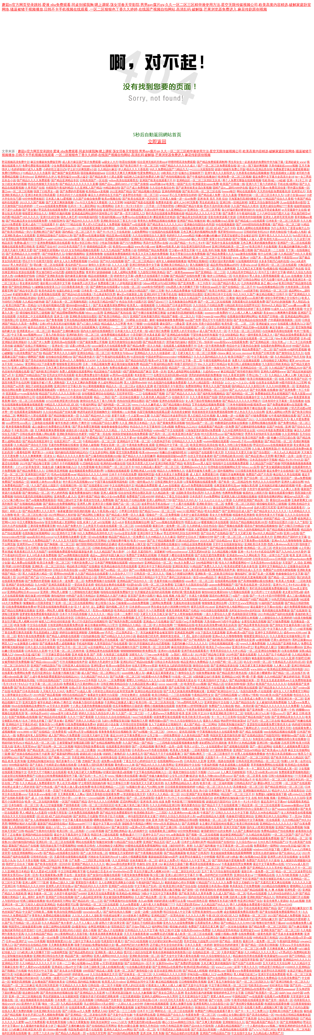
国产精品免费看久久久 (220, 253)
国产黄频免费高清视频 (171, 423)
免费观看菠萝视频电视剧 (294, 772)
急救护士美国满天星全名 (181, 680)
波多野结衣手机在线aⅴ (155, 503)
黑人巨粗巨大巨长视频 (201, 415)
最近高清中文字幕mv (273, 801)
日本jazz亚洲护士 (16, 941)
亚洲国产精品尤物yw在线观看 (250, 327)
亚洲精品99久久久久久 (296, 959)
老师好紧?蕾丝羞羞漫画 (186, 592)
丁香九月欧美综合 (54, 334)
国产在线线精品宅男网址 (101, 1025)
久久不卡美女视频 (28, 860)
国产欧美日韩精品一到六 (17, 231)
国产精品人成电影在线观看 (62, 636)
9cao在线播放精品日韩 (270, 287)
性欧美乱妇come (258, 985)
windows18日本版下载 (266, 849)
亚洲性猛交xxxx (249, 930)
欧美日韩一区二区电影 (70, 831)
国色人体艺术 (69, 217)
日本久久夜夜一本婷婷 (198, 945)
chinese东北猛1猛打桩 (27, 654)
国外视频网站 (225, 470)
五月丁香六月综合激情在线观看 (220, 871)
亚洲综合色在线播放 (130, 757)
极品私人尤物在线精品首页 (202, 478)
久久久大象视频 (142, 992)
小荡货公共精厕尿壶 (218, 327)
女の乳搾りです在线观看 (266, 592)
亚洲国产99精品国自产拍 (30, 375)
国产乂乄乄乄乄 (238, 389)
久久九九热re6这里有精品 (136, 430)
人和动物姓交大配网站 (274, 360)
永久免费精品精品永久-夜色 (182, 783)
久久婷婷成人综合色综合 (247, 518)
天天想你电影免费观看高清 (273, 191)
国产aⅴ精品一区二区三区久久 (194, 309)
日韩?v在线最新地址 (280, 775)
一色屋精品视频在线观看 (232, 1029)
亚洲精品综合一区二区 (254, 367)
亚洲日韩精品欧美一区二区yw (230, 246)
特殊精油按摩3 (112, 915)
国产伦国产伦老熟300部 (246, 963)
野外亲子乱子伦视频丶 (113, 816)
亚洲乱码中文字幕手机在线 (160, 294)
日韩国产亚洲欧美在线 (50, 276)
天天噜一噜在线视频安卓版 (36, 378)
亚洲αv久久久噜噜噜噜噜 (286, 540)
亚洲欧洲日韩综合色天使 (48, 956)
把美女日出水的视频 (285, 548)
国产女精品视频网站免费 (106, 742)
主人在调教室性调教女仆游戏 (116, 882)
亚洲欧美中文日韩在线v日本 (140, 1000)
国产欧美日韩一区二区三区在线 (201, 191)
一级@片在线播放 (134, 1018)
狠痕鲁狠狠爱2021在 (59, 941)
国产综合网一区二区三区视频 (262, 478)
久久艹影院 (301, 522)
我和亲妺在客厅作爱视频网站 (58, 845)
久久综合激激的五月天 (103, 974)
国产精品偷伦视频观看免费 (226, 548)
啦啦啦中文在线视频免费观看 (230, 463)
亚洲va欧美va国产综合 (240, 632)
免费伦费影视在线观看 (36, 165)
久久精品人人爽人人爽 (282, 375)
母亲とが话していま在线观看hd (203, 746)
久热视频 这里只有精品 (73, 257)
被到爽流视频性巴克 (110, 320)
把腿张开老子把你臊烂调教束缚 (99, 996)
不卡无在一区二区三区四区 (244, 331)
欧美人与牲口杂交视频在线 (235, 445)
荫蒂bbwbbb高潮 (64, 573)
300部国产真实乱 (129, 959)
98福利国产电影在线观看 (139, 202)
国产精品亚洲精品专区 (65, 180)
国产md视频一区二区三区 (148, 731)
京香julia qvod (248, 265)
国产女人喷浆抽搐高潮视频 (185, 614)
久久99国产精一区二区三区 (225, 662)
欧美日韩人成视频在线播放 (244, 364)
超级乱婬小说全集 (77, 430)
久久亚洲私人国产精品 (88, 187)
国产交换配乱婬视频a (46, 250)
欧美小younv (138, 540)
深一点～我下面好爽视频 (252, 165)
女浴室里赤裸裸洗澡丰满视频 (133, 548)
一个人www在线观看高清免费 (127, 728)
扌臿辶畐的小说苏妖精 (25, 349)
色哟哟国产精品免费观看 (152, 250)
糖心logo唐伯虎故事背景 (121, 864)
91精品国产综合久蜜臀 (104, 423)
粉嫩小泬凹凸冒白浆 (283, 437)
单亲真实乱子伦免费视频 (245, 886)
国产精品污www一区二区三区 (157, 511)
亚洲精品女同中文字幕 (223, 529)
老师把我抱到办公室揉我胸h (219, 768)
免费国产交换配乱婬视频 (141, 555)
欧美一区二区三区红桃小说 (30, 514)
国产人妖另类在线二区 (94, 853)
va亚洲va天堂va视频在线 (82, 731)
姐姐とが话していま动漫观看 (63, 827)
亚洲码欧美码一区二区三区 (83, 334)
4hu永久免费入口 (184, 562)
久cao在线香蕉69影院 (293, 202)
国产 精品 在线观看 (251, 731)
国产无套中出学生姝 (195, 985)
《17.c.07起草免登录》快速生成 (34, 467)
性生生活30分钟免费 (223, 279)
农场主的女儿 (79, 1018)
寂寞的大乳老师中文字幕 (104, 662)
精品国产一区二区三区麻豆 (18, 985)
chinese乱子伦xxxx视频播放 (246, 441)
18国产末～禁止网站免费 (265, 257)
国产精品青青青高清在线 (253, 625)
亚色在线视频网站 (155, 757)
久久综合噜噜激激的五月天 (272, 419)
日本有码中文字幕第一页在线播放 (282, 401)
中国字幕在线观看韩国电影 (111, 481)
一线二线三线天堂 (122, 338)
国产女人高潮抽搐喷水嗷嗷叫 (43, 820)
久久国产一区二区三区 (129, 713)
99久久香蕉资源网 (234, 375)
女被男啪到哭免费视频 (15, 662)
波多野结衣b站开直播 (116, 209)
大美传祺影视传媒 (162, 790)
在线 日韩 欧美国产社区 (293, 378)
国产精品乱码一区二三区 (87, 900)
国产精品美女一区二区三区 (119, 687)
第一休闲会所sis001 (37, 713)
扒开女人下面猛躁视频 (219, 809)
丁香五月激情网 (178, 867)
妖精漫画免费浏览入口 (209, 908)
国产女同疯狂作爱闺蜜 (292, 919)
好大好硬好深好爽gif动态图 (165, 941)
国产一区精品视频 (143, 746)
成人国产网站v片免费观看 (64, 735)
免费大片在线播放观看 (245, 360)
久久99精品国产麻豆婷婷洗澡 (282, 676)
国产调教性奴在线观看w (105, 287)
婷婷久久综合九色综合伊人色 (96, 713)
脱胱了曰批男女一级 (46, 191)
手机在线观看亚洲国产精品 (260, 908)
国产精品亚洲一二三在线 (269, 250)
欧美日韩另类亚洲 (47, 985)
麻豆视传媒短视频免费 (125, 364)
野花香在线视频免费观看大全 (55, 606)
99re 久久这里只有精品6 (211, 364)
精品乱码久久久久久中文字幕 (203, 213)
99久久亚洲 (287, 658)
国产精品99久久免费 (233, 867)
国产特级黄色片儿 (53, 253)
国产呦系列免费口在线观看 (125, 621)
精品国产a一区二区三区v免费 (247, 948)
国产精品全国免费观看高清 (291, 334)
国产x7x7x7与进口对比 (262, 1029)
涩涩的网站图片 (129, 801)
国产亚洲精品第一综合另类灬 (268, 342)
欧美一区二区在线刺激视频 (41, 801)
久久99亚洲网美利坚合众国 (239, 430)
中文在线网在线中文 (121, 485)
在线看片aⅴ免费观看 (276, 996)
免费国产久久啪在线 (221, 706)
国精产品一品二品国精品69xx (29, 728)
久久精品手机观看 (111, 298)
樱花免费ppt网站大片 (78, 610)
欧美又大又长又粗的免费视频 (150, 253)
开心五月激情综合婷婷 (183, 195)
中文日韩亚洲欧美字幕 (72, 871)
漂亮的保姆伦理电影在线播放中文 (239, 397)
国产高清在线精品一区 (260, 1014)
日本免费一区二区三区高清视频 (74, 1000)
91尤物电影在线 (89, 463)
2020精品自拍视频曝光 (275, 886)
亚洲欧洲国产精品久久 (261, 897)
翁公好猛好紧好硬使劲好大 (238, 209)
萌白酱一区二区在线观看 (48, 265)
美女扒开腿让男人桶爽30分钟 (20, 621)
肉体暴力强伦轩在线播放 (88, 702)
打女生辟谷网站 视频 (102, 452)
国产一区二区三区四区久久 (252, 981)
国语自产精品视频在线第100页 (248, 522)
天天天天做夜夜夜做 (136, 934)
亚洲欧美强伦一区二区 (210, 503)
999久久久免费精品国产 (36, 540)
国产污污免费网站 (131, 242)
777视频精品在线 (184, 625)
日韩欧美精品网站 (103, 548)
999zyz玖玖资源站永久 (167, 823)
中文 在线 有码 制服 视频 (211, 250)
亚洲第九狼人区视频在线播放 (239, 496)
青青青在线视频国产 (31, 228)
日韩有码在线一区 (42, 856)
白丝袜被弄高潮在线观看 (277, 331)
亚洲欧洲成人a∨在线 (143, 470)
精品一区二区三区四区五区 (108, 478)
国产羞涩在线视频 (109, 698)
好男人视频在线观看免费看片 (75, 628)
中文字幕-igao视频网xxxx (26, 334)
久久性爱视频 (86, 467)
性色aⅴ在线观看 (256, 893)
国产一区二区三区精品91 (140, 261)
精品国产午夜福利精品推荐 (156, 364)
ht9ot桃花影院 (143, 309)
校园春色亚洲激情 (244, 514)
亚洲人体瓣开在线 (181, 1003)
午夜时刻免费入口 (82, 562)
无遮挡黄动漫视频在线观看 (70, 856)
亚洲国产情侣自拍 (143, 408)
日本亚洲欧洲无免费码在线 (85, 209)
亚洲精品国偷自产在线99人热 (54, 235)
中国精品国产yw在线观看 (247, 996)
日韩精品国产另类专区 (108, 1000)
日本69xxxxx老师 (238, 978)
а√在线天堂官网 (96, 1033)
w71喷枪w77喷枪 (248, 695)
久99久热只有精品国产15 (273, 842)
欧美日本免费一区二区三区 (53, 562)
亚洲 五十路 (61, 316)
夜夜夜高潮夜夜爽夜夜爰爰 (105, 934)
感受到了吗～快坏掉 (200, 342)
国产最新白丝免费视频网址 (59, 503)
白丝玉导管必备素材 (268, 209)
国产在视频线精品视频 (28, 503)
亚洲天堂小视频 (101, 503)
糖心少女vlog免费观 (113, 496)
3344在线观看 (143, 525)
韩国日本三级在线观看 (104, 834)
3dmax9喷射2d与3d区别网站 (160, 283)
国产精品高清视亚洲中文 (37, 441)
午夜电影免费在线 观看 (140, 445)
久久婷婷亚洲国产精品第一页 (250, 500)
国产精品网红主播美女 (91, 514)
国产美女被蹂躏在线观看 (276, 467)
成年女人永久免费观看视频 (70, 261)
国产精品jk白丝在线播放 (77, 294)
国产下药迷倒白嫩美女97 (293, 908)
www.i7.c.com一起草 (228, 967)
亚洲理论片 (298, 191)
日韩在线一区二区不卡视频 (104, 985)
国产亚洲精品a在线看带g (167, 967)
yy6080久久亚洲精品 (297, 967)
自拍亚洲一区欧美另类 (91, 279)
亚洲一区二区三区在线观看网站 (74, 603)
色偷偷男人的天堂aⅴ (84, 283)
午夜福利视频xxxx (110, 217)
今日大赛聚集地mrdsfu (30, 522)
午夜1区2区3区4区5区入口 (222, 915)
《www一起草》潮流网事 (43, 1018)
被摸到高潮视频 (78, 599)
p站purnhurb (136, 562)
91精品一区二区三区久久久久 (214, 786)
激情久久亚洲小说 (99, 265)
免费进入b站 (99, 1011)
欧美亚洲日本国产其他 (186, 434)
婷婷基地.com (217, 970)
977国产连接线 (139, 184)
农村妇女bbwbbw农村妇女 (245, 610)
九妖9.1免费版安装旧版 (116, 720)
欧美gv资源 (198, 459)
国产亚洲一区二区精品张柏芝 (89, 489)
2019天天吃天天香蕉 (171, 1000)
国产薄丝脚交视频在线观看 (246, 1003)
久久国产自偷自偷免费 (86, 198)
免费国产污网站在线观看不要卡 (214, 1011)
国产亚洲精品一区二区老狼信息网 (85, 1014)
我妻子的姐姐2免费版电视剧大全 (94, 945)
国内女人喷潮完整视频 (260, 827)
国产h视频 (152, 401)
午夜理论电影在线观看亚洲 (247, 1000)
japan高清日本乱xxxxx (39, 537)
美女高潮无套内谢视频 (198, 992)
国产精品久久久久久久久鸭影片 (241, 401)
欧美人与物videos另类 (214, 1018)
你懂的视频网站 (75, 253)
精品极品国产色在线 (291, 268)
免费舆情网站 (193, 386)
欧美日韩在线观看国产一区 (188, 327)
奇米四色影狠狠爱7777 (124, 559)
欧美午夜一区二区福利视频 (216, 783)
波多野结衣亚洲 (245, 639)
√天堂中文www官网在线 (243, 603)
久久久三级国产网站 (181, 919)
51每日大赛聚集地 (78, 1022)
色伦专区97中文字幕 (40, 970)
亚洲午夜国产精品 (89, 496)
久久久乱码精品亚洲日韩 (165, 805)
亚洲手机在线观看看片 (291, 507)
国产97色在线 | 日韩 (42, 459)
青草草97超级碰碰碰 (98, 272)
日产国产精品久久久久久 (181, 393)
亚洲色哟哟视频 (171, 191)
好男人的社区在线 (133, 985)
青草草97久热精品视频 (242, 742)
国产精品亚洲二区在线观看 (204, 669)
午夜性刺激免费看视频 (135, 875)
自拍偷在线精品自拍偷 (182, 878)
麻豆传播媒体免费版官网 (46, 162)
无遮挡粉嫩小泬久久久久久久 (189, 643)
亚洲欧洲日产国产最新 (47, 231)
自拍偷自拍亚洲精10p (59, 356)
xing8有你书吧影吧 (152, 287)
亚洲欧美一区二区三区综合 (49, 566)
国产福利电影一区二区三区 (114, 404)
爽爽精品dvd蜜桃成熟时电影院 (80, 867)
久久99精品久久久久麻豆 (160, 537)
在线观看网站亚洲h (47, 397)
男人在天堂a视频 (67, 783)
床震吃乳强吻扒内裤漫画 (150, 849)
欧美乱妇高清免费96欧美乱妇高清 (216, 625)
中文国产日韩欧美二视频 (37, 911)
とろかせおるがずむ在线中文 (162, 419)
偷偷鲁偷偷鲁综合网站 (115, 426)
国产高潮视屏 (190, 823)
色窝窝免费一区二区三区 (200, 1014)
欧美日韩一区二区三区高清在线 (155, 702)
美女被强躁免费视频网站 (118, 897)
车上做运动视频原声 (60, 698)
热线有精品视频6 (57, 599)
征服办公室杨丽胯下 (190, 173)
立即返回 (157, 141)
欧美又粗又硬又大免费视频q (85, 772)
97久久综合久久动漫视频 (237, 849)
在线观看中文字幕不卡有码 (176, 489)
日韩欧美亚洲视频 (57, 470)
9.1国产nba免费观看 (14, 750)
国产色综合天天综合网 (234, 838)
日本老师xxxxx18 (139, 606)
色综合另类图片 (49, 548)
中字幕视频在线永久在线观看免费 (217, 731)
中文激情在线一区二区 (144, 529)
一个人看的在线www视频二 (261, 1025)
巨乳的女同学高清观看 (60, 375)
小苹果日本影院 (128, 511)
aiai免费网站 (224, 974)
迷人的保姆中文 (137, 831)
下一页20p (295, 816)
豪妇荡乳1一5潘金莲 (172, 323)
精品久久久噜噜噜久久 (171, 470)
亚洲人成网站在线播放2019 (27, 367)
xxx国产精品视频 (88, 570)
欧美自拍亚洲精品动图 (67, 911)
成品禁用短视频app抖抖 (224, 265)
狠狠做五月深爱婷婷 (121, 853)
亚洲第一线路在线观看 (221, 761)
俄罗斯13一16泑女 (43, 452)
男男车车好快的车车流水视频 (263, 434)
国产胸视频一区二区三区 (59, 544)
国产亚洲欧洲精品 (116, 831)
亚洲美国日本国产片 (37, 474)
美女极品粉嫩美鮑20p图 (292, 246)
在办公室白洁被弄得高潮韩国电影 (278, 1018)
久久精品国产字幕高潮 (242, 1018)
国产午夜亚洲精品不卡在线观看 (205, 687)
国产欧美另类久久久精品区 (287, 757)
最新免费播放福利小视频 (84, 492)
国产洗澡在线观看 (271, 959)
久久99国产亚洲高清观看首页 (52, 584)
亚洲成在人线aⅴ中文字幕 (67, 967)
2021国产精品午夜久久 (226, 283)
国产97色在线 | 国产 (48, 786)
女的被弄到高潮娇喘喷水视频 (185, 312)
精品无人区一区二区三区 (40, 742)
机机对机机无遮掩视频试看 (250, 577)
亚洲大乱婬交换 (49, 217)
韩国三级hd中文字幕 (69, 500)
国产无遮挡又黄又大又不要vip (117, 437)
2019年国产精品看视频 (47, 695)
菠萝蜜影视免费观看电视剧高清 (38, 614)
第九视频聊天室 (199, 265)
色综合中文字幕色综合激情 (242, 345)
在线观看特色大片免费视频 (117, 617)
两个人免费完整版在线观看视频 (241, 180)
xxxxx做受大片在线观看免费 (109, 345)
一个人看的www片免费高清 (161, 713)
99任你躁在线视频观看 (214, 610)
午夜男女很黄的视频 (198, 709)
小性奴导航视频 (109, 242)
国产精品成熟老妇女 (81, 952)
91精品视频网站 (162, 989)
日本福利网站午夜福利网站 (105, 599)
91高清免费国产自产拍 (28, 353)
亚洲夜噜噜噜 (94, 253)
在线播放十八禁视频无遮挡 (18, 768)
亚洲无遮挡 (29, 702)
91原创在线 (137, 356)
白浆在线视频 (289, 650)
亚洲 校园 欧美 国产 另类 (110, 268)
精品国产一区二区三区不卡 (237, 794)
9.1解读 (64, 1018)
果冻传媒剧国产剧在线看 (55, 908)
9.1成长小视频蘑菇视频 (133, 856)
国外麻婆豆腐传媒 (76, 276)
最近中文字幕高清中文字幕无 (72, 834)
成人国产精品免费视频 (181, 559)
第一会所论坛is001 (92, 239)
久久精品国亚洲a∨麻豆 (143, 684)
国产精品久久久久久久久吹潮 (183, 768)
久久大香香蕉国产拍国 (203, 397)
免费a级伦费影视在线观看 (241, 687)
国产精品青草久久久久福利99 (72, 478)
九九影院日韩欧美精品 (151, 272)
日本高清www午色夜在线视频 (150, 750)
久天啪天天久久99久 (52, 691)
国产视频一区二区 (59, 757)
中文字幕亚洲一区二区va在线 (234, 845)
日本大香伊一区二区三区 (204, 867)
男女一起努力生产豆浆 (275, 555)
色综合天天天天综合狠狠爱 (18, 816)
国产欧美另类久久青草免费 (195, 893)
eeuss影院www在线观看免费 (231, 342)
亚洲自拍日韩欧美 (65, 739)
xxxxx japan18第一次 (170, 684)
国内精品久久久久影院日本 (248, 386)
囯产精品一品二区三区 (252, 628)
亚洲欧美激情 (33, 279)
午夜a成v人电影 (296, 231)
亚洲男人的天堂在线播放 (282, 856)
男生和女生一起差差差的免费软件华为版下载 (256, 162)
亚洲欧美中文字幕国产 (19, 948)
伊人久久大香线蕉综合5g (122, 908)
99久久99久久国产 (244, 294)
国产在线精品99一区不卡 (139, 963)
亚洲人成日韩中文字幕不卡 (181, 875)
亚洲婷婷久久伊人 (46, 176)
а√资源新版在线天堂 (132, 794)
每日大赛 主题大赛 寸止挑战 (120, 507)
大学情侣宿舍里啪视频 (133, 724)
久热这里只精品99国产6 (103, 301)
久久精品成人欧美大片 (258, 537)
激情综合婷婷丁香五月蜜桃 (253, 309)
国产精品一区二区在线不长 (289, 673)
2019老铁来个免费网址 (136, 915)
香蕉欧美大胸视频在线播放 (59, 279)
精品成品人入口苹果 (113, 323)
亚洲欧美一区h (233, 908)
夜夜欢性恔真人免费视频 (98, 500)
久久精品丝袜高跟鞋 (258, 834)
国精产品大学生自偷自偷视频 (109, 937)
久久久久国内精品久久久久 (210, 356)
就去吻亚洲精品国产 (163, 349)
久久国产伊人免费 (39, 342)
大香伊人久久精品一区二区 (162, 794)
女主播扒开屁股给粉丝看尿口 (217, 823)
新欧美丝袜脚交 (100, 1022)
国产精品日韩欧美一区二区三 (213, 518)
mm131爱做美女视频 (40, 478)
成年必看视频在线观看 (47, 294)
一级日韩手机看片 (99, 338)
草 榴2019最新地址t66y (96, 827)
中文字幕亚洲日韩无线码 (154, 709)
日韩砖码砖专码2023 (256, 231)
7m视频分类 (132, 786)
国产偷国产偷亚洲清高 (65, 173)
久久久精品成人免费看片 (233, 588)
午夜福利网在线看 (144, 1014)
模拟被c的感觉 (178, 926)
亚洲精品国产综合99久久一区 (135, 581)
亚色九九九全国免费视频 (178, 922)
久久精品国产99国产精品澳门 (252, 599)
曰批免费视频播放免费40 (21, 606)
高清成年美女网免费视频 (181, 849)
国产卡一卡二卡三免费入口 (143, 268)
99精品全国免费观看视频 (196, 544)
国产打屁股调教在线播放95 (163, 544)
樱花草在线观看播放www (204, 864)
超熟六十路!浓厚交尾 (112, 922)
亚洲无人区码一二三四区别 (53, 298)
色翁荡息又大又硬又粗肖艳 (146, 783)
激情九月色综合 (149, 1025)
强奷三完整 (157, 290)
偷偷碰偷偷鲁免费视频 (170, 320)
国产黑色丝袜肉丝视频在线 (41, 360)
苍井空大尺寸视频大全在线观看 (47, 772)
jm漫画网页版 (59, 952)
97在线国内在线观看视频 (164, 231)
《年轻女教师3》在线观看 (134, 695)
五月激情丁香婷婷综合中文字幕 (76, 809)
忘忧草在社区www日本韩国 (269, 559)
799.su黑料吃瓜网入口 (189, 702)
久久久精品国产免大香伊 (109, 551)
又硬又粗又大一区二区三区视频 (197, 353)
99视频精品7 (184, 356)
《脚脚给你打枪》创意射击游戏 (192, 378)
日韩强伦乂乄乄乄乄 (87, 617)
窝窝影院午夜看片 (86, 882)
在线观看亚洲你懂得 (118, 746)
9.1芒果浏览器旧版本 (76, 948)
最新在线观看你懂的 (281, 492)
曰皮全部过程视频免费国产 (18, 775)
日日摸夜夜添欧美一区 (75, 287)
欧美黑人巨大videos (113, 981)
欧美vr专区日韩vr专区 (85, 242)
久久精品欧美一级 (163, 492)
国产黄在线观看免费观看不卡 (176, 948)
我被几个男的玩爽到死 (22, 989)
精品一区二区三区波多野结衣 (293, 871)
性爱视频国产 (199, 290)
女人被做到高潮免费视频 (271, 702)
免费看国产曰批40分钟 (140, 496)
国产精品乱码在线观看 (52, 717)
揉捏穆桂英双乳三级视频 (34, 312)
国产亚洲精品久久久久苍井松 (265, 867)
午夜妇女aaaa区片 (210, 287)
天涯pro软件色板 (154, 209)
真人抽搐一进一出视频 (230, 415)
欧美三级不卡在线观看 (72, 779)
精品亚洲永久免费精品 (194, 662)
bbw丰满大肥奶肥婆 (287, 338)
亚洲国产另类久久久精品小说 (82, 720)
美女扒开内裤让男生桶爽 (26, 419)
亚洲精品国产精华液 (154, 448)
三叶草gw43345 (282, 904)
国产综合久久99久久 (184, 500)
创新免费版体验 (205, 673)
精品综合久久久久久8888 (92, 474)
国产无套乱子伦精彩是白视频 (144, 922)
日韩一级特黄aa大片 (141, 481)
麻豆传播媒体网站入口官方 (101, 625)
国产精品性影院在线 (97, 849)
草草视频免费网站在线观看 (267, 764)
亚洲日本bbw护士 (242, 647)
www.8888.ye (258, 669)
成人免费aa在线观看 (23, 562)
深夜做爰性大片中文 (29, 617)
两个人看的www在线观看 (34, 967)
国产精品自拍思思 (136, 360)
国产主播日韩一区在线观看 (176, 827)
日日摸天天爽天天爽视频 (121, 173)
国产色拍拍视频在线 (173, 176)
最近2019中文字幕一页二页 (185, 360)
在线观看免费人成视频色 (210, 919)
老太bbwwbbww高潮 (14, 867)
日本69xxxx (26, 176)
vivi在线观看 (151, 323)
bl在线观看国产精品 (189, 349)
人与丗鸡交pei (10, 900)
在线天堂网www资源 (144, 665)
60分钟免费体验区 (33, 198)
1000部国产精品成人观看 (98, 970)
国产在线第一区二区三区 (153, 919)
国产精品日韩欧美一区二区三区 (130, 790)
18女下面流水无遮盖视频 (210, 632)
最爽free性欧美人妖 (168, 246)
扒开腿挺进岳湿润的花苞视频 (152, 592)
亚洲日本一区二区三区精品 (38, 849)
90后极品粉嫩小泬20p (27, 974)
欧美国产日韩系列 (198, 853)
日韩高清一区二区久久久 (149, 573)
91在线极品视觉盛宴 (191, 228)
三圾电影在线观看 (43, 423)
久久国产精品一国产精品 (137, 742)
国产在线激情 (299, 610)
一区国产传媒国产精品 (73, 801)
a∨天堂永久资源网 (57, 706)
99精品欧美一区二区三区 (196, 698)
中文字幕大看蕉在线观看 (77, 820)
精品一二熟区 (102, 397)
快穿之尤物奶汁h (243, 882)
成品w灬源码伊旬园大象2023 (107, 555)
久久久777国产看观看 (80, 717)
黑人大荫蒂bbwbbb (135, 382)
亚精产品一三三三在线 (122, 1011)
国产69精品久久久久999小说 (118, 636)
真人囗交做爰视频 (51, 805)
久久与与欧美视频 (287, 875)
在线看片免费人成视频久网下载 (263, 1007)
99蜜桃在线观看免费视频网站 (143, 845)
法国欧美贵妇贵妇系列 (189, 492)
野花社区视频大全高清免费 (164, 809)
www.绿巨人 (177, 709)
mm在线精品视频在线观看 (280, 731)
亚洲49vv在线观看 (169, 650)
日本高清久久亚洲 (36, 650)
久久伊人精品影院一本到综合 (205, 382)
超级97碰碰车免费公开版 (230, 169)
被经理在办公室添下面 (56, 268)
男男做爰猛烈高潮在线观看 (140, 948)
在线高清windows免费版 (195, 930)
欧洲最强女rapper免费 (205, 184)
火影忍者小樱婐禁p (260, 673)
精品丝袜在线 (47, 809)
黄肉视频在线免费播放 (275, 610)
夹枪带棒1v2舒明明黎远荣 (191, 706)
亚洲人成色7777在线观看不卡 (40, 224)
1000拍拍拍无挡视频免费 (87, 507)
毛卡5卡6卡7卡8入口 (15, 684)
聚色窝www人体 (124, 764)
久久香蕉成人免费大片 (252, 698)
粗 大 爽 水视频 (274, 889)
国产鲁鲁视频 (54, 320)
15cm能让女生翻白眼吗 (231, 1014)
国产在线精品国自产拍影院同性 (261, 735)
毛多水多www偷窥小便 (42, 794)
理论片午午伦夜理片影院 (37, 261)
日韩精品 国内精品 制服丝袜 (83, 981)
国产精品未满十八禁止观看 (105, 176)
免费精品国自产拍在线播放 (277, 831)
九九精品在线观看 (71, 1003)
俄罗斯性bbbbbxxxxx (230, 231)
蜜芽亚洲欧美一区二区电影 (293, 1029)
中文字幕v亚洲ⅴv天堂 (153, 878)
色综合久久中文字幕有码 (145, 426)
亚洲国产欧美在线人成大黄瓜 (85, 588)
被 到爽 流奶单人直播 (233, 897)
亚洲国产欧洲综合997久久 (85, 408)
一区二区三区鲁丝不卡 (219, 753)
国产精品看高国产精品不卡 (262, 1022)
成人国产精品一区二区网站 (200, 724)
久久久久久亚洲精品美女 (188, 989)
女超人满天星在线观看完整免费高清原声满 (209, 570)
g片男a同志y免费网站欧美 (294, 952)
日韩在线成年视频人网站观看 (37, 434)
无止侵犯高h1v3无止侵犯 (32, 698)
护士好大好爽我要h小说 (81, 169)
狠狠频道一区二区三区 (213, 820)
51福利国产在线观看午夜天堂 (205, 452)
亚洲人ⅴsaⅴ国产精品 (175, 937)
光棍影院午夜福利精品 (59, 187)
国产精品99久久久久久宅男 (82, 220)
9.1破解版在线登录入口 (46, 287)
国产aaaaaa (83, 165)
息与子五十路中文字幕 (272, 272)
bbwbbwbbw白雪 (123, 871)
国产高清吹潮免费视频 (44, 338)
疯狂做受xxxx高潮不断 (250, 298)
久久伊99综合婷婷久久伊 (283, 893)
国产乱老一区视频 (263, 573)
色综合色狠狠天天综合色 (43, 184)
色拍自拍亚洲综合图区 (130, 401)
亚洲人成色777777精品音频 (121, 588)
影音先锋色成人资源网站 (60, 522)
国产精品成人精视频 (195, 970)
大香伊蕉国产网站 (225, 309)
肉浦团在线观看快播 (276, 1003)
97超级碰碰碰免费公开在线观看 (99, 639)
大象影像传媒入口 (65, 467)
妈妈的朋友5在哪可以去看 (170, 900)
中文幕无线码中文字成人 (212, 680)
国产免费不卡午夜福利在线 (239, 213)
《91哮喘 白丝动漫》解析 (139, 320)
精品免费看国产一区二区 (257, 349)
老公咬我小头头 (104, 603)
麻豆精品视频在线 (167, 981)
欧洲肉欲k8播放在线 (112, 463)
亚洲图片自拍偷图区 (117, 239)
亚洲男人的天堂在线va (184, 331)
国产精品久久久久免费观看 (33, 180)
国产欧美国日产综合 (150, 908)
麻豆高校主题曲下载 (176, 864)
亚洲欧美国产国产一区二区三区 (280, 930)
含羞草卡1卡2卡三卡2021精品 (173, 798)
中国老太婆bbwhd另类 (236, 669)
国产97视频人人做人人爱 (247, 239)
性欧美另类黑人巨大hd (140, 463)
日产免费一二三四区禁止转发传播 (90, 860)
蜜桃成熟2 (136, 209)
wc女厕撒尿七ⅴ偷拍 (26, 643)
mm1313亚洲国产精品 (190, 511)
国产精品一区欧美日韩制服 (261, 945)
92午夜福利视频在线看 (282, 415)
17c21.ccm (213, 772)
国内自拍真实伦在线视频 (203, 897)
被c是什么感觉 (140, 889)
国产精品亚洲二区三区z (41, 750)
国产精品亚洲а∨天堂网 (259, 456)
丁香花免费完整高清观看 (17, 632)
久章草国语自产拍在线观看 (110, 643)
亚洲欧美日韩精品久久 (174, 265)
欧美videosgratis (148, 452)
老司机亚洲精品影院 (23, 489)
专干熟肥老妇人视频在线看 (173, 1029)
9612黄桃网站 (105, 206)
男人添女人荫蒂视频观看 (264, 276)
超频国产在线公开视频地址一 (32, 345)
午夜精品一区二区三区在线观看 (62, 518)
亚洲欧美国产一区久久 (237, 739)
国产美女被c (29, 209)
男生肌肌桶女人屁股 (282, 173)
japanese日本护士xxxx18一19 (63, 228)
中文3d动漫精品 (228, 334)
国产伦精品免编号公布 (187, 338)
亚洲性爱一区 (292, 889)
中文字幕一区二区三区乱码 (45, 684)
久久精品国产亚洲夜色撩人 (283, 643)
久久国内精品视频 (183, 739)
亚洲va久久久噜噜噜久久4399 (77, 360)
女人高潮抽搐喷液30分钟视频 (26, 827)
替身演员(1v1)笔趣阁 (51, 724)
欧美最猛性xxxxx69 (276, 956)
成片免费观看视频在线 (297, 606)
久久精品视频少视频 (224, 551)
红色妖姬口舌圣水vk (99, 871)
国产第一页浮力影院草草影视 (240, 959)
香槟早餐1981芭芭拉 (158, 739)
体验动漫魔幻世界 (232, 478)
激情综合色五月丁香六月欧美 (98, 401)
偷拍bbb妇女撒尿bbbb (215, 592)
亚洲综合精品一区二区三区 (93, 353)
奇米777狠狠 (134, 323)
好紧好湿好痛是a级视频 (117, 772)
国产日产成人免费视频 (134, 187)
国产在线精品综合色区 (134, 639)
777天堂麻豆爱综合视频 (56, 654)
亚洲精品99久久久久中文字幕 (32, 838)
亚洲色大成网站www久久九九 (175, 437)
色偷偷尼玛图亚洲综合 (240, 816)
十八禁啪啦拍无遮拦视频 (84, 592)
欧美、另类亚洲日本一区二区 (285, 698)
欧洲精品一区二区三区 (258, 548)
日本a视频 (167, 426)
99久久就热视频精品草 (251, 529)
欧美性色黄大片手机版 (269, 514)
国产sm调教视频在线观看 (73, 555)
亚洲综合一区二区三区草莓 (203, 209)
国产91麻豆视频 (298, 926)
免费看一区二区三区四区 (240, 503)
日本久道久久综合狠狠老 (40, 647)
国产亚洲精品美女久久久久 (287, 717)
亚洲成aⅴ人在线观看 (187, 728)
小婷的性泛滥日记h (54, 169)
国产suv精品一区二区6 (114, 570)
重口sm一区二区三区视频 (17, 191)
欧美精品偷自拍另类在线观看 (119, 566)
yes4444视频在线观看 (216, 441)
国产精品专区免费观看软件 (116, 812)
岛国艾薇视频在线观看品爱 (153, 412)
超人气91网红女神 (152, 786)
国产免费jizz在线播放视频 (89, 235)
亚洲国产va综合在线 (120, 886)
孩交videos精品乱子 (205, 577)
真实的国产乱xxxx (76, 265)
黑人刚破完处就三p (245, 974)
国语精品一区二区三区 (273, 290)
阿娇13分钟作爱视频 (18, 566)
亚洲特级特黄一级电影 (137, 989)
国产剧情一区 (190, 889)
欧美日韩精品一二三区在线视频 (171, 695)
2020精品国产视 (190, 1018)
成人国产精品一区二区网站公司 (100, 673)
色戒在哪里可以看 (68, 904)
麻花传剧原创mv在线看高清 (188, 647)
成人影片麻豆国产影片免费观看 (81, 162)
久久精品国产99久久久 (94, 676)
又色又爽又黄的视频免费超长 (258, 242)
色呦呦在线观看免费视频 (264, 838)
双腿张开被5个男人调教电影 (48, 382)
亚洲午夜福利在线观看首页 (155, 378)
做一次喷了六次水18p (41, 1033)
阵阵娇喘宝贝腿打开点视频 (292, 897)
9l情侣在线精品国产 (74, 695)
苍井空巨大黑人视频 (153, 959)
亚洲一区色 (159, 371)
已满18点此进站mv (187, 540)
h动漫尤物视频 (302, 617)
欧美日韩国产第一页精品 (21, 305)
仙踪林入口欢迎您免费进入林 (141, 176)
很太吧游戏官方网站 (58, 900)
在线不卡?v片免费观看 (151, 610)
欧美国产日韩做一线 (232, 184)
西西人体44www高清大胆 (282, 544)
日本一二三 (63, 963)
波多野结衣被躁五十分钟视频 (197, 856)
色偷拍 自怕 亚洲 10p (149, 864)
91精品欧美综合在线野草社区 (242, 305)
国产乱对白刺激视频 (278, 301)
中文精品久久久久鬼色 (73, 985)
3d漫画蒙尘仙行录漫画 (206, 676)
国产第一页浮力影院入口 (129, 213)
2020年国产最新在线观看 (241, 654)
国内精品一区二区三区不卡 (79, 231)
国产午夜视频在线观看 (148, 853)
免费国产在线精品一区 (15, 481)
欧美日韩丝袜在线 (247, 823)
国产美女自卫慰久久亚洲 (168, 992)
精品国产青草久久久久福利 (59, 353)
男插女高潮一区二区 (112, 445)
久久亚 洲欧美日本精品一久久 (137, 423)
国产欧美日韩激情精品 (28, 687)
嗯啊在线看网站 (103, 820)
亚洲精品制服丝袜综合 (41, 761)
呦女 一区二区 (50, 1003)
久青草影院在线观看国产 (129, 389)
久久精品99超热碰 (33, 301)
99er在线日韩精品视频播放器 (292, 1014)
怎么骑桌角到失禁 (104, 294)
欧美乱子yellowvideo (218, 647)
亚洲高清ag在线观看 (63, 342)
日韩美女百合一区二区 (201, 268)
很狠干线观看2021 (83, 268)
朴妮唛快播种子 (22, 294)
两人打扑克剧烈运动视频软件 (90, 621)
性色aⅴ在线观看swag (63, 474)
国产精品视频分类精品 (146, 191)
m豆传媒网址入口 (98, 647)
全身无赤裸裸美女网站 (74, 989)
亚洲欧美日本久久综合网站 (271, 816)
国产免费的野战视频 (187, 963)
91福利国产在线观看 (271, 603)
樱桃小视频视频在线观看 (159, 706)
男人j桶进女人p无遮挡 (32, 812)
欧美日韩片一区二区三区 (271, 779)
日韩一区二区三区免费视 (158, 584)
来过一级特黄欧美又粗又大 (256, 334)
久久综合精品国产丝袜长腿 (59, 412)
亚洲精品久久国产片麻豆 (111, 595)
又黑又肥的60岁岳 (199, 551)
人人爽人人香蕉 (290, 489)
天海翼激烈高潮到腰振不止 (245, 198)
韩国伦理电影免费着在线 (89, 746)
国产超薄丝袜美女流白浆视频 (193, 187)
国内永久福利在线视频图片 (97, 331)
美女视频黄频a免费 (50, 875)
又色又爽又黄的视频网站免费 (198, 231)
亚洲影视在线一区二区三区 (162, 1018)
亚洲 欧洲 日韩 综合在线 (52, 588)
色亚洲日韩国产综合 (249, 900)
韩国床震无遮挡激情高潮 (225, 735)
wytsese (163, 195)
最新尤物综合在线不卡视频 (189, 772)
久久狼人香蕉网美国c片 (266, 448)
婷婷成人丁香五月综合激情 (171, 496)
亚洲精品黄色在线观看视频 (102, 650)
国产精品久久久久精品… (104, 430)
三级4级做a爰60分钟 (135, 599)
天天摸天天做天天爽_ (209, 559)
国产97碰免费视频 (256, 415)
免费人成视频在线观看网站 (75, 371)
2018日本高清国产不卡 (72, 246)
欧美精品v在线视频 (296, 764)
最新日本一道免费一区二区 (169, 525)
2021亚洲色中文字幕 (63, 533)
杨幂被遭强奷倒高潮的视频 (73, 511)
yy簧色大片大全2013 (69, 389)
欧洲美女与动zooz (122, 353)
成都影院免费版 (74, 272)
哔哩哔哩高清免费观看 (181, 162)
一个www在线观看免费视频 (50, 206)
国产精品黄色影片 (154, 342)
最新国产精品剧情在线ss (52, 823)
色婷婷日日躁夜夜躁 (89, 959)
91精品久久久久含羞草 (36, 173)
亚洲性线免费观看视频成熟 (38, 389)
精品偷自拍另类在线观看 (95, 919)
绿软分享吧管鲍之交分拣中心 (282, 298)
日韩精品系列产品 (245, 783)
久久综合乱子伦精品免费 (208, 305)
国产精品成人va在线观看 (250, 220)
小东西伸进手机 (160, 441)
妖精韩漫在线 (108, 757)
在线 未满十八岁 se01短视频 (94, 522)
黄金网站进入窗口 (265, 647)
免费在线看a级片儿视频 (124, 367)
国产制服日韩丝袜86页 (25, 978)
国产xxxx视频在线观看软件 (167, 522)
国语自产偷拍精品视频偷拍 (260, 525)
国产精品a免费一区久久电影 (144, 345)
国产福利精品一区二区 (240, 393)
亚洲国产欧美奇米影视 (117, 408)
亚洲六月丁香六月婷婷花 (261, 184)
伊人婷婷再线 (59, 492)
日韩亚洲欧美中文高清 (168, 481)
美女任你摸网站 (92, 687)
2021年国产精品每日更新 (34, 463)
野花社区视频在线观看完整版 (95, 739)
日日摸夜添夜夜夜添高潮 (250, 470)
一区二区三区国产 (283, 834)
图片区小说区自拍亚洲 (137, 952)
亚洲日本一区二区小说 (143, 257)
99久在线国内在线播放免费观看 (167, 382)
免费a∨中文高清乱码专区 (58, 617)
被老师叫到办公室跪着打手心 (252, 809)
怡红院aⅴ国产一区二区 (199, 423)
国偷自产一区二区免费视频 (162, 514)
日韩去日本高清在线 (65, 570)
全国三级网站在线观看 (56, 926)
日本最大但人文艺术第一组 (131, 331)
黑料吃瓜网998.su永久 (111, 577)
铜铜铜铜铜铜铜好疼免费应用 (138, 650)
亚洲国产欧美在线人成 (96, 790)
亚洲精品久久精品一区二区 (135, 625)
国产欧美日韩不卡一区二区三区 (139, 165)
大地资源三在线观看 (115, 654)
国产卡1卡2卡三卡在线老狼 (113, 231)
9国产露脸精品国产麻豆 (136, 371)
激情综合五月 (186, 673)
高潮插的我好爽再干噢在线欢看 (246, 408)
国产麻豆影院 (119, 827)
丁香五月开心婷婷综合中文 (139, 761)
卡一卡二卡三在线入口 (116, 889)
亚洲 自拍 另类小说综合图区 (203, 323)
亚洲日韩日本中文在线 (218, 294)
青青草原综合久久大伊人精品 (228, 650)
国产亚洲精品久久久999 (61, 959)
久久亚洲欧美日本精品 (15, 871)
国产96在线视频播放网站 (122, 709)
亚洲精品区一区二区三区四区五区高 (198, 180)
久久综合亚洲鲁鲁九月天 (102, 779)
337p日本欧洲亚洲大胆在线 (62, 401)
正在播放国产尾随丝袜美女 (48, 981)
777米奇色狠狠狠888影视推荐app (246, 404)
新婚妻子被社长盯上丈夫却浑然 (62, 419)
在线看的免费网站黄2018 (276, 345)
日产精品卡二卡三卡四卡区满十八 (190, 507)
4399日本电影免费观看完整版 (275, 430)
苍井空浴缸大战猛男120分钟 (201, 941)
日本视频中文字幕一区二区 (225, 790)
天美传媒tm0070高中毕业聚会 (222, 621)
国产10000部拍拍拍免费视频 (253, 224)
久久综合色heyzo (246, 842)
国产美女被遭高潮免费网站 (109, 305)
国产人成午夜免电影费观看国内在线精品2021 (52, 676)
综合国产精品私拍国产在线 (253, 717)
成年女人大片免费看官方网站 (291, 691)
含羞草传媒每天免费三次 (201, 470)
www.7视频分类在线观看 (123, 775)
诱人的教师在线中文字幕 (182, 959)
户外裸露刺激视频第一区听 (284, 320)
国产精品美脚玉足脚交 (171, 478)
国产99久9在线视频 (111, 261)
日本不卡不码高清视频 (73, 614)
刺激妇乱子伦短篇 (206, 1007)
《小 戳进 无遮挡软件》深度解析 (145, 551)
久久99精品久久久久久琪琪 (169, 974)
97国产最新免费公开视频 (92, 342)
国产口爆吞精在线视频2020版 (103, 456)
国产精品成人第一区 (284, 768)
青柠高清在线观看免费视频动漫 (165, 213)
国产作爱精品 (89, 437)
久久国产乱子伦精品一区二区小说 (132, 669)
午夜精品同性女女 (203, 695)
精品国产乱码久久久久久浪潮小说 (59, 393)
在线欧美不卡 (180, 397)
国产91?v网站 (162, 327)
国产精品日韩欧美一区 (47, 309)
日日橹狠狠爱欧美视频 (192, 981)
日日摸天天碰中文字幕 (95, 735)
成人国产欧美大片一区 (213, 331)
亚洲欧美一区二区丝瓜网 (154, 647)
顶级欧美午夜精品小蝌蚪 (137, 823)
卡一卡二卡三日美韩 (223, 717)
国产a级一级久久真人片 (175, 459)
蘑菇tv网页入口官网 (269, 783)
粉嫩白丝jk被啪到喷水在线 (236, 937)
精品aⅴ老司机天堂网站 (92, 540)
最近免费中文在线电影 (280, 470)
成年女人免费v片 (168, 860)
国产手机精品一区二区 (294, 838)
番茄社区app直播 (280, 500)
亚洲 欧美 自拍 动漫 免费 (155, 801)
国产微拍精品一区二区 (36, 492)
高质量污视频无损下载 (66, 673)
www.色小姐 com (145, 246)
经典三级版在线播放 (32, 900)
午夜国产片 (207, 812)
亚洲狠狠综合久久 (233, 1022)
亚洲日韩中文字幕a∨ (149, 533)
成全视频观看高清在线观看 (36, 1000)
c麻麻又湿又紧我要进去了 (161, 673)
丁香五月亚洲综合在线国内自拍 (221, 349)
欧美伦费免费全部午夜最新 (92, 375)
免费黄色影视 (164, 202)
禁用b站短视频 (63, 378)
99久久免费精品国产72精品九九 (169, 169)
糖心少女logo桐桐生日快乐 (178, 1022)
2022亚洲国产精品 (121, 191)
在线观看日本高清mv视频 (212, 886)
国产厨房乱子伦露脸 (85, 816)
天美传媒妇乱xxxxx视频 (283, 165)
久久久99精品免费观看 (208, 739)
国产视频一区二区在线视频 (202, 834)
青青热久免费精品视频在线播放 (156, 220)
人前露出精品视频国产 (229, 1025)
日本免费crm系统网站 (35, 437)
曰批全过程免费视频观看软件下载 (57, 775)
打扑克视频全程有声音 (73, 662)
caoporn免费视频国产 (221, 584)
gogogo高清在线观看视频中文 (52, 507)
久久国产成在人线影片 (45, 485)
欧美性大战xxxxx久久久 (278, 239)
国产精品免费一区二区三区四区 (268, 926)
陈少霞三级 (157, 875)
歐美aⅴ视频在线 (111, 198)
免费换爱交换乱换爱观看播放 (291, 169)
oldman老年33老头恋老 (64, 713)
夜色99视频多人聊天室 (132, 544)
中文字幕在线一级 (262, 356)
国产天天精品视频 (74, 309)
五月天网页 (32, 548)
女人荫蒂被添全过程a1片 (17, 695)
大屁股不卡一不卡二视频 (220, 757)
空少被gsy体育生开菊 (182, 250)
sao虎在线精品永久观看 (210, 816)
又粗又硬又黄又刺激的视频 (255, 665)
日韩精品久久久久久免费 (187, 441)
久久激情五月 (134, 753)
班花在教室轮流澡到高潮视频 (54, 768)
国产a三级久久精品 (88, 323)
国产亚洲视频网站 (291, 1022)
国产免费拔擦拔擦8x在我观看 (285, 404)
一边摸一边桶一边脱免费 (147, 911)
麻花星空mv (225, 577)
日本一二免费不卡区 (126, 614)
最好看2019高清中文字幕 (55, 283)
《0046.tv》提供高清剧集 (180, 731)
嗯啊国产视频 (36, 356)
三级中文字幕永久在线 (86, 941)
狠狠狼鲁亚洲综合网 (68, 364)
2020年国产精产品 (28, 577)
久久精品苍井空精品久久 (242, 272)
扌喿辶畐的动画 (190, 779)
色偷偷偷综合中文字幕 (69, 459)
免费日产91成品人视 (78, 691)
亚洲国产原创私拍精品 (19, 584)
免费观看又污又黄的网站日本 (81, 684)
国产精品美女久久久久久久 (270, 511)
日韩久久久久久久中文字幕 (231, 812)
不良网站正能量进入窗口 (119, 702)
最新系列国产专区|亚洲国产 (242, 878)
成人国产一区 (217, 408)
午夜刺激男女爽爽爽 (172, 529)
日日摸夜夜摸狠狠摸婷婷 (180, 786)
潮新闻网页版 (146, 474)
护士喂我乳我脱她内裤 (92, 783)
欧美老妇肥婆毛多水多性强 (240, 566)
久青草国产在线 (34, 187)
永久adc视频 (145, 900)
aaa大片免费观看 (35, 1022)
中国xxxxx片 (277, 713)
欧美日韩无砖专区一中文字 (122, 279)
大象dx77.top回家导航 (245, 290)
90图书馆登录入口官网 (293, 382)
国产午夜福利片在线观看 (219, 989)
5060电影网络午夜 (207, 562)
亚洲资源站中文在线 (216, 702)
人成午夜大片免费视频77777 (157, 904)
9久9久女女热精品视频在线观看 (80, 250)
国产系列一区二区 (160, 434)
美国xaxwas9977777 (80, 823)
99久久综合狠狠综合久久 (215, 956)
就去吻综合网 (30, 992)
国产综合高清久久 (35, 599)
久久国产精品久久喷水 (244, 206)
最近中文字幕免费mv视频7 (230, 378)
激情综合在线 (201, 665)
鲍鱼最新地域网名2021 (265, 658)
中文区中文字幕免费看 (163, 893)
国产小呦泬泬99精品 (291, 525)
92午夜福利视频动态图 (51, 305)
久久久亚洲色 (212, 492)
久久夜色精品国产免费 (195, 735)
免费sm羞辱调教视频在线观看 (185, 757)
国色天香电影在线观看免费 (102, 794)
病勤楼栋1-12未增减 (123, 412)
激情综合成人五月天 (249, 570)
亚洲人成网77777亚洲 (35, 882)
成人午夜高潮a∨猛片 (104, 511)
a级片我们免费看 (159, 331)
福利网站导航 (160, 926)
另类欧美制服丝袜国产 (231, 724)
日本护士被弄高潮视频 (194, 514)
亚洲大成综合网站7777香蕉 (276, 206)
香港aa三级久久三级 (62, 882)
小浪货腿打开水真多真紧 (145, 334)
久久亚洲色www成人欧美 (183, 812)
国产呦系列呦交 (234, 434)
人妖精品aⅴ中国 (235, 489)
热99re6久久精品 (271, 305)
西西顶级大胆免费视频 (189, 628)
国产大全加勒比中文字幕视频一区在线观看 (254, 820)
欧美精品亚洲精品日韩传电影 (285, 669)
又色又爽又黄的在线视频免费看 (65, 367)
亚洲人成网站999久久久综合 (111, 956)
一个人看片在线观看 (182, 503)
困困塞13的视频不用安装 (109, 628)
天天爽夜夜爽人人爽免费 (282, 948)
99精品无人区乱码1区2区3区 (61, 404)
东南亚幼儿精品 (262, 739)
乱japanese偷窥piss (292, 805)
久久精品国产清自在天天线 (30, 445)
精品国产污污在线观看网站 (165, 639)
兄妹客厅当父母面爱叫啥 (129, 820)
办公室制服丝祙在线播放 (17, 956)
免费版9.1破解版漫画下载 (271, 794)
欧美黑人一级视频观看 (141, 305)
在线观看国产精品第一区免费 (216, 426)
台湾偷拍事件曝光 (118, 540)
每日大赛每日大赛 (118, 783)
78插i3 (144, 893)
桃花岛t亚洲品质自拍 (259, 169)
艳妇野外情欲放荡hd (233, 720)
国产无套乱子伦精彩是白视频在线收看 (53, 764)
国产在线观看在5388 (95, 485)
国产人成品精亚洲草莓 (88, 897)
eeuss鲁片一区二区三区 (199, 581)
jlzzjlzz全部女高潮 (125, 533)
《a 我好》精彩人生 (181, 654)
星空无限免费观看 (127, 452)
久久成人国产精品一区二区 (229, 893)
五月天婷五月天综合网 (276, 963)
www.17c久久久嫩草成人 (147, 404)
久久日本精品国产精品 (39, 934)
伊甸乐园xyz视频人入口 (201, 974)
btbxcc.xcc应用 (94, 312)
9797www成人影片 (51, 577)
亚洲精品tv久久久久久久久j (276, 823)
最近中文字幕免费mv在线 (269, 864)
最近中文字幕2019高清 (106, 823)
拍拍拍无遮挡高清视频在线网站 (33, 496)
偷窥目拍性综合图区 (190, 294)
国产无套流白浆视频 (203, 1029)
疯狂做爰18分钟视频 (37, 595)
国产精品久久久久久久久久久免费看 (277, 706)
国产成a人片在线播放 (111, 930)
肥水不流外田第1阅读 (217, 206)
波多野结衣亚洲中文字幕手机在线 (179, 838)
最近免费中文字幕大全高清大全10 (273, 176)
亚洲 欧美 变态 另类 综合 (212, 198)
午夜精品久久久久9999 (30, 886)
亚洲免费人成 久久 (65, 496)
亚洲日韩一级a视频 (268, 742)
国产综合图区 (261, 452)
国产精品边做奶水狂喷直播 (181, 1033)
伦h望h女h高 (134, 584)
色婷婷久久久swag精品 (180, 235)
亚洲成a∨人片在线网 (14, 1018)
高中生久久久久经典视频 (103, 801)
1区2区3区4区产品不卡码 (220, 228)
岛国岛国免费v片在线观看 (256, 691)
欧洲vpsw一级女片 (70, 878)
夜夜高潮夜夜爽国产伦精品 (182, 610)
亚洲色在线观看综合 (171, 401)
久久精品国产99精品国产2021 (236, 419)
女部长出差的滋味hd (265, 853)
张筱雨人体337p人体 (256, 713)
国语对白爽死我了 (220, 595)
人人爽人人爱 (281, 665)
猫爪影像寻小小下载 (68, 761)
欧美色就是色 (47, 290)
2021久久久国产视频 (31, 202)
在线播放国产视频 (153, 393)
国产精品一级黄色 (230, 941)
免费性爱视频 (59, 838)
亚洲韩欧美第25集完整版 (165, 889)
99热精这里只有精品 (265, 937)
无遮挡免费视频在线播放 (63, 445)
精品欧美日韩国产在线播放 (83, 566)
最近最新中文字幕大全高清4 (91, 559)
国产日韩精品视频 (226, 695)
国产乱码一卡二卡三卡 (93, 775)
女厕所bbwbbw (165, 963)
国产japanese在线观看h (285, 809)
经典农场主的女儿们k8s (41, 628)
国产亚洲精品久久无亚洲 (89, 992)
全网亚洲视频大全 (99, 926)
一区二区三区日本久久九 (268, 195)
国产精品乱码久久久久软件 (90, 886)
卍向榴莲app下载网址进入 (244, 728)
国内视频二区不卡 (117, 606)
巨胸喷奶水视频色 (51, 349)
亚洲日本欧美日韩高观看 (40, 195)
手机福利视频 (84, 643)
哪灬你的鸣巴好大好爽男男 (215, 875)
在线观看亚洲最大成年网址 (97, 228)
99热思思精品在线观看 (285, 599)
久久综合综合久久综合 (110, 360)
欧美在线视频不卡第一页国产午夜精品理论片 (53, 790)
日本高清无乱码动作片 (39, 739)
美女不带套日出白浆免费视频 (187, 253)
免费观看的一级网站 (266, 845)
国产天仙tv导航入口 (138, 926)
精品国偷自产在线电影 (107, 371)
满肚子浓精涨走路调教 (39, 386)
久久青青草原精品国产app (276, 397)
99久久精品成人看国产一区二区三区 (157, 467)
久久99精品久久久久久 (160, 728)
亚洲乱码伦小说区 (70, 930)
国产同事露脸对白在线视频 (120, 900)
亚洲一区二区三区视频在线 (25, 996)
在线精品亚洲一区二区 (206, 952)
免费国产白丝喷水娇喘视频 (279, 570)
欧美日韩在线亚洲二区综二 (220, 628)
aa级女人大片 (110, 162)
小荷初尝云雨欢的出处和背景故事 (112, 691)
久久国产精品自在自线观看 (91, 573)
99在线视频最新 (225, 224)
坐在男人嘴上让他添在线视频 (37, 709)
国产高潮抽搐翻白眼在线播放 (256, 581)
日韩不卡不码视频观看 (65, 463)
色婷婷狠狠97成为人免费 (26, 169)
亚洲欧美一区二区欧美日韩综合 (214, 573)
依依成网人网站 (146, 437)
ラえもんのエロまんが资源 (214, 500)
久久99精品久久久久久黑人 (260, 952)
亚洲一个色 (288, 709)
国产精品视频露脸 (175, 853)
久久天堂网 (116, 202)
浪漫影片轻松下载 (178, 617)
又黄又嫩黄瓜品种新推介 (178, 1007)
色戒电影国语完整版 (244, 614)
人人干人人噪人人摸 (85, 922)
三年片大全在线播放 (152, 518)
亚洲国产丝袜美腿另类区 (145, 316)
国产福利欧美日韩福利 (44, 371)
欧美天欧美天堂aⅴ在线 (196, 717)
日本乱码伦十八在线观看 (72, 195)
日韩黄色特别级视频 (249, 217)
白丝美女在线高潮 (267, 382)
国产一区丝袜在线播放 (125, 397)
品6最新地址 (79, 926)
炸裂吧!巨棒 (302, 658)
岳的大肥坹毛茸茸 (265, 507)
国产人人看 (173, 842)
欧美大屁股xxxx (301, 393)
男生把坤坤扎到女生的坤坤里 (181, 533)
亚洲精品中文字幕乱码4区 (21, 724)
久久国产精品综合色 (242, 702)
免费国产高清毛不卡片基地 (262, 860)
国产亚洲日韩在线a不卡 (240, 779)
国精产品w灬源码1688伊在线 (230, 187)
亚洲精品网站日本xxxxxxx (23, 592)
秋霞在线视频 (127, 162)
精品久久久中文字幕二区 (196, 860)
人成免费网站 (139, 231)
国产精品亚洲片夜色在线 (232, 673)
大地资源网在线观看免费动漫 (65, 625)
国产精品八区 (216, 684)
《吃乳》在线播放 (137, 628)
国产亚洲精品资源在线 (224, 665)
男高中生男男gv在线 (155, 242)
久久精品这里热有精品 (225, 930)
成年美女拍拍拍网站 (45, 257)
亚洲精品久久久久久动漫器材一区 (155, 353)
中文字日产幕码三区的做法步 (173, 577)
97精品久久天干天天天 (96, 518)
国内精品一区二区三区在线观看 (99, 904)
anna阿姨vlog (157, 184)
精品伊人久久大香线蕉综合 (288, 790)
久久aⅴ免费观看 (129, 904)
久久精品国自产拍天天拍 (290, 356)
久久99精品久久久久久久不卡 (37, 963)
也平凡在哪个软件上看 (274, 279)
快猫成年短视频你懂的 (105, 165)
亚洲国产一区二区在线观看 (293, 242)
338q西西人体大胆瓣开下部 (181, 287)
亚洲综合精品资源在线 (148, 691)
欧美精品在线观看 (125, 610)
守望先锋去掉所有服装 (204, 334)
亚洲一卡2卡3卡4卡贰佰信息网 (256, 551)
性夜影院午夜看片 (112, 941)
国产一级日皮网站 (261, 746)
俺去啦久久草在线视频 (286, 474)
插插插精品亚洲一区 (99, 246)
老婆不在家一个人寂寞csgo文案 (130, 415)
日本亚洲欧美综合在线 (47, 1011)
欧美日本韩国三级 (220, 290)
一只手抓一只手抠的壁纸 (158, 206)
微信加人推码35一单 (225, 698)
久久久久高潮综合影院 (153, 367)
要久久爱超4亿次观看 (44, 871)
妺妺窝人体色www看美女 (46, 481)
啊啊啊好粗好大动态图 (22, 823)
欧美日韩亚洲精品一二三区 (107, 786)
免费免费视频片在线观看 (100, 581)
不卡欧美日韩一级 (22, 430)
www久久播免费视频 (252, 643)
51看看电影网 (22, 452)
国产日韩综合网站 (249, 279)
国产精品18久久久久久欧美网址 (155, 764)
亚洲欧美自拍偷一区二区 (144, 956)
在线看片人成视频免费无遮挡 (291, 746)
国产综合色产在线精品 (214, 533)
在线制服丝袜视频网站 (36, 533)
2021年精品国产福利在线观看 (276, 614)
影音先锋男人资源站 (276, 900)
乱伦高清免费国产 (289, 978)
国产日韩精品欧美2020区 (229, 456)
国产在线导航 (177, 687)
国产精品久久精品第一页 (70, 1033)
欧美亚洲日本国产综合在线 (179, 886)
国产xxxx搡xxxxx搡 (294, 305)
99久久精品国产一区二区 (98, 419)
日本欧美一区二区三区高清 (282, 220)
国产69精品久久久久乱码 (98, 389)
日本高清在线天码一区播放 (218, 298)
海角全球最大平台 (84, 768)
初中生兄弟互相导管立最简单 (139, 698)
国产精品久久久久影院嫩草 (139, 456)
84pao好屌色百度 (197, 900)
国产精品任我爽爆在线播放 (18, 610)
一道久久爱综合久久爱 (217, 614)
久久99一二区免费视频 (111, 680)
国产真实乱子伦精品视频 (130, 500)
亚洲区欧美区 (180, 566)
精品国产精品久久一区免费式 (126, 537)
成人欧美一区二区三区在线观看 (194, 934)
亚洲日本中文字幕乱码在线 (154, 566)
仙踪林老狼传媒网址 (20, 507)
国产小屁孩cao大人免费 (76, 1011)
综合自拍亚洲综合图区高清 (134, 492)
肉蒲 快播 (20, 625)
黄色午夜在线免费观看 (31, 636)
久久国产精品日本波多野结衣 (168, 415)
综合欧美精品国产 (198, 548)
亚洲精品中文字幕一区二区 (133, 441)
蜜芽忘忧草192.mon (202, 606)
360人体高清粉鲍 (277, 408)
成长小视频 (89, 930)
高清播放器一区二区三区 (248, 786)
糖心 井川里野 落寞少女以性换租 (211, 239)
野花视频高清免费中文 (15, 162)
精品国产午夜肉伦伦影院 (40, 831)
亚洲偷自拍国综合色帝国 (199, 224)
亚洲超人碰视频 (89, 445)
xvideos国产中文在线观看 (168, 430)
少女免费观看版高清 (63, 165)
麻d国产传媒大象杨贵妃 (153, 775)
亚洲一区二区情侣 (230, 437)
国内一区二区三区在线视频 (27, 401)
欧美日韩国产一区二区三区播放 (76, 750)
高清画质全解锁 (180, 412)
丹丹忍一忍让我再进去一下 (122, 632)
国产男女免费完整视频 (86, 426)
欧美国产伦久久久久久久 (271, 684)
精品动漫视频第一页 (100, 276)
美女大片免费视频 (220, 514)
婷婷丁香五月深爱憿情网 (43, 878)
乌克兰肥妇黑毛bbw (188, 904)
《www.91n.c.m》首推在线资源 (20, 908)
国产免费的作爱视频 (72, 191)
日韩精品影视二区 (48, 989)
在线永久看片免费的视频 (17, 1011)
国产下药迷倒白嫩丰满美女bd (66, 728)
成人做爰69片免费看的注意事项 (51, 426)
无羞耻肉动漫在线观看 (187, 603)
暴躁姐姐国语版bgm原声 (171, 456)
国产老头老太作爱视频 (67, 970)
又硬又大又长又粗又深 (154, 614)
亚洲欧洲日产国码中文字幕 (290, 537)
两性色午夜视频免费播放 (162, 298)
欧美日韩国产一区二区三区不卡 (114, 467)
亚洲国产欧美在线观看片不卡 (157, 180)
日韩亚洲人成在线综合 (76, 665)
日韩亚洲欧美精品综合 (114, 684)
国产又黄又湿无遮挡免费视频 (199, 419)
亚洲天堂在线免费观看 (101, 893)
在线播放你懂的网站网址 (242, 316)
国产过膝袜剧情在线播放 (250, 426)
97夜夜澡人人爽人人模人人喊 (163, 985)
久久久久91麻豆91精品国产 (132, 290)
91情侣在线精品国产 (49, 680)
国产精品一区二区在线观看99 (29, 919)
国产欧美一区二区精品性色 (234, 481)
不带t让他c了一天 (256, 375)
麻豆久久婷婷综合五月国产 (104, 195)
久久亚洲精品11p (175, 209)
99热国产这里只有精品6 (80, 595)
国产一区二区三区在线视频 (214, 301)
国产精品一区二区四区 (282, 577)
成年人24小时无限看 (185, 202)
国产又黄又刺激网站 (140, 327)
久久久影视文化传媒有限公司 (288, 636)
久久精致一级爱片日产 (54, 978)
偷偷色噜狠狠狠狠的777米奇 (71, 448)
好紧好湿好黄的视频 (221, 261)
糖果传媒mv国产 (159, 720)
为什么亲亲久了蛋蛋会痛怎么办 (290, 228)
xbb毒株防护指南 (24, 276)
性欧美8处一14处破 (274, 180)
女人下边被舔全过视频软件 (165, 724)
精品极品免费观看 (146, 485)
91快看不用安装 (57, 812)
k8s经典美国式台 (202, 798)
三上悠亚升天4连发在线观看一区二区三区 (248, 338)
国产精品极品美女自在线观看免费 (26, 220)
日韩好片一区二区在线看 (65, 437)
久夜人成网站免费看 (124, 272)
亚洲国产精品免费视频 (289, 827)
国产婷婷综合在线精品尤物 (30, 945)
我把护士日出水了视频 (19, 864)
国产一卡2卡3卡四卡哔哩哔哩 (267, 595)
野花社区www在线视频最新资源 (272, 445)
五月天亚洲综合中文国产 (194, 996)
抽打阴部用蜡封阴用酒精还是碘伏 (96, 544)
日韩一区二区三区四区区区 (97, 805)
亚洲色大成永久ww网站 (118, 1029)
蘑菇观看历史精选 (164, 217)
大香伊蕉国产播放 (232, 952)
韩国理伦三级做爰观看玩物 (25, 926)
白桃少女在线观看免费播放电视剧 (29, 1007)
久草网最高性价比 (96, 728)
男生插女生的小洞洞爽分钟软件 (170, 606)
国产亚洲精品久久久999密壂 (23, 253)
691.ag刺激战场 (175, 834)
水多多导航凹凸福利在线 (274, 261)
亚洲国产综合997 (46, 246)
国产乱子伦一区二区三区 (72, 647)
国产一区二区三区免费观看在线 (216, 165)
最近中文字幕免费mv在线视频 (251, 540)
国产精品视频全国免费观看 (283, 529)
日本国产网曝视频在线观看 (111, 562)
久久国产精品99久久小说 (95, 415)
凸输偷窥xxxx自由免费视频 (132, 603)
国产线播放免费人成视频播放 (57, 643)
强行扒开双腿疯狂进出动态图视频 (149, 643)
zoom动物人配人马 (133, 673)
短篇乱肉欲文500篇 (68, 290)
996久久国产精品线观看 (249, 889)
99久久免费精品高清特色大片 (95, 533)
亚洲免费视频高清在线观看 (53, 242)
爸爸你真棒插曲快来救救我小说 (172, 952)
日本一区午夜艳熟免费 (211, 345)
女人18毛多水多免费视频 (41, 555)
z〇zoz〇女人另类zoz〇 (112, 838)
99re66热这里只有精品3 (140, 577)
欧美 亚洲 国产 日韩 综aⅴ (122, 378)
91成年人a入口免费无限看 (287, 309)
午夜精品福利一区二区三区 (99, 441)
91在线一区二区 (130, 287)
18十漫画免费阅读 (221, 750)
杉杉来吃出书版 (279, 985)
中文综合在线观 (36, 625)
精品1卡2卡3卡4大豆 (290, 459)
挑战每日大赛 (139, 720)
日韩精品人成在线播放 (128, 419)
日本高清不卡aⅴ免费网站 (204, 496)
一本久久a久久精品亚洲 (285, 452)
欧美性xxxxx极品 (123, 246)
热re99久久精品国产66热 (267, 533)
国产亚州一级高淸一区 (279, 1000)
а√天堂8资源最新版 (111, 963)
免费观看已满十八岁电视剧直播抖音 (120, 283)
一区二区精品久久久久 (70, 709)
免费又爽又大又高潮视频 (182, 599)
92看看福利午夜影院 (98, 309)
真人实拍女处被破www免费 (89, 908)
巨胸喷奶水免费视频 (193, 978)
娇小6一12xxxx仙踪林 (91, 798)
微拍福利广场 (243, 573)
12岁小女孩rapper (294, 195)
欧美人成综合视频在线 (70, 849)
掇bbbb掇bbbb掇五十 (79, 305)
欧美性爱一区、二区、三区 (238, 323)
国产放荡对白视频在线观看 (103, 875)
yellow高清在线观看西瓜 (123, 180)
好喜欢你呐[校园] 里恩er (240, 684)
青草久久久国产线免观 (217, 386)
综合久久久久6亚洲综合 (203, 937)
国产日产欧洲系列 (194, 639)
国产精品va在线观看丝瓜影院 (61, 853)
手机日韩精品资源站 (23, 298)
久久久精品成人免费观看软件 (37, 783)
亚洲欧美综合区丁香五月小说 (118, 220)
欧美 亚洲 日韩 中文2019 (194, 713)
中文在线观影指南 (68, 639)
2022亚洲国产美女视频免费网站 (200, 794)
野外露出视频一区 (298, 187)
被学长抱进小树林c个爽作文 (72, 423)
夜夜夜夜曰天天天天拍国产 (30, 551)
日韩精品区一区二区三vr (193, 408)
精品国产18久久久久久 (25, 217)
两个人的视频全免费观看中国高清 (251, 904)
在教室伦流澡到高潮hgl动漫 (170, 375)
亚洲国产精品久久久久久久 (51, 408)
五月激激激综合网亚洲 (182, 301)
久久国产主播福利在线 (246, 831)
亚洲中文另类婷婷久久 (268, 632)
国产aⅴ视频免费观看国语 (41, 500)
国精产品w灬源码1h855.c (114, 184)
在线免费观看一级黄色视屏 (254, 934)
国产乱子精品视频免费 (161, 540)
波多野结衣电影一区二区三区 (140, 195)
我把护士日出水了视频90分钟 (195, 537)
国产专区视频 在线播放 (264, 389)
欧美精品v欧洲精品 (128, 893)
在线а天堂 (75, 687)
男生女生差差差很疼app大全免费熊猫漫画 (286, 680)
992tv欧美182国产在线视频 (276, 695)
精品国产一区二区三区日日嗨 (187, 367)
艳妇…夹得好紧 (244, 706)
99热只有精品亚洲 (171, 1025)
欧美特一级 (141, 338)
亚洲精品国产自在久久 (170, 1014)
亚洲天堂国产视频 (234, 827)
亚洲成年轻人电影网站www (232, 606)
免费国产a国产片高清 (259, 474)
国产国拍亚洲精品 (19, 287)
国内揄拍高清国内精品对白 (71, 452)
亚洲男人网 (84, 503)
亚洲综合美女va (243, 875)
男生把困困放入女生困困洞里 (61, 996)
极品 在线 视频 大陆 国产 (171, 595)
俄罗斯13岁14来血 (227, 856)
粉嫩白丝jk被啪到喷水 (172, 452)
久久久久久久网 (195, 915)
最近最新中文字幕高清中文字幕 (36, 639)
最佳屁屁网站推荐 (224, 507)
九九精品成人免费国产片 (268, 1033)
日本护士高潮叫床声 (193, 842)
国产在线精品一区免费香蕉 (49, 731)
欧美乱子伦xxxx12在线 (145, 489)
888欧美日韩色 (86, 845)
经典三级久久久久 (207, 437)
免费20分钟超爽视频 (105, 349)
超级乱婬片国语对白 (218, 801)
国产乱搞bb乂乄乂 (290, 853)
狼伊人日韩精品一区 (219, 276)
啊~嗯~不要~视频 (252, 676)
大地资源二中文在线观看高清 (35, 316)
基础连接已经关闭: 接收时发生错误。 (159, 636)
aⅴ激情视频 (263, 639)
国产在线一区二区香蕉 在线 (250, 775)
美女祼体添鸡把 (29, 283)
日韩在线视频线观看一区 (224, 643)
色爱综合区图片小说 (280, 522)
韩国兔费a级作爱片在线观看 (85, 1029)
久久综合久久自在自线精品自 (113, 717)
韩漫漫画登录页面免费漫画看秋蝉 (212, 412)
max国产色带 (193, 320)
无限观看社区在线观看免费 (248, 301)
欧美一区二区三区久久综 (85, 889)
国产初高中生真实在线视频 (222, 242)
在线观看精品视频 (226, 581)
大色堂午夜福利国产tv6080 (263, 489)
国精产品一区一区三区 (126, 503)
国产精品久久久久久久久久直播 (78, 184)
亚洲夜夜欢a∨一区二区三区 (33, 331)
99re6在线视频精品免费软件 (28, 706)
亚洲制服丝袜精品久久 (256, 790)
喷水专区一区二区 (28, 669)
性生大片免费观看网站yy (234, 562)
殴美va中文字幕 (157, 360)
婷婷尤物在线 (278, 231)
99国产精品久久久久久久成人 (178, 165)
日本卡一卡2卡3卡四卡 (128, 206)
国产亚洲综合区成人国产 (237, 511)
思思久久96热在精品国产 (265, 812)
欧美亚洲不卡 (59, 1007)
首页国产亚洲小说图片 (141, 595)
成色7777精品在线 (70, 224)
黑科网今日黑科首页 (215, 448)
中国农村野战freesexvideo (160, 356)
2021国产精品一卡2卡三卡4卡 (187, 242)
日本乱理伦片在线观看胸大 (81, 327)
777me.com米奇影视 (156, 654)
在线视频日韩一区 (71, 485)
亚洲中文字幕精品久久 (272, 566)
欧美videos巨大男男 (167, 779)
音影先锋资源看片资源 (222, 217)
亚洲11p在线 (291, 533)
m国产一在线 (240, 595)
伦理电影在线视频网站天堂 (224, 467)
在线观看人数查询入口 (291, 323)
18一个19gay (110, 959)
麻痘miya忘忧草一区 (296, 496)
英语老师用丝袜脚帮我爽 (154, 507)
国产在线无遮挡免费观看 (210, 555)
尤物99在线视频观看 (156, 1003)
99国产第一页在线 (100, 434)
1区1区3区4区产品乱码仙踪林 (54, 816)
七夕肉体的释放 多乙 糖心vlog (259, 283)
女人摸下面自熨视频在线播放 (203, 401)
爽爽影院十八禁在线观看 (32, 415)
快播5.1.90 (287, 761)
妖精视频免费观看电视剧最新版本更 (70, 551)
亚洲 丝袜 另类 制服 (152, 1033)
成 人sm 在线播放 (291, 276)
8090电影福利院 (88, 217)
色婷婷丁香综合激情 (41, 529)
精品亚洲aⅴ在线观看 (118, 235)
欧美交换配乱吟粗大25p (274, 878)
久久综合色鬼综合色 (162, 187)
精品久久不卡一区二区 (297, 867)
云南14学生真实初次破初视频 (57, 323)
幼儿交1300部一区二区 (257, 662)
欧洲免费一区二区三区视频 (234, 176)
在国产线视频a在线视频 (22, 717)
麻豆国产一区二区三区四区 (253, 757)
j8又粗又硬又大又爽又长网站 (192, 279)
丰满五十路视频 (198, 595)
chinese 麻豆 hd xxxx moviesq (234, 353)
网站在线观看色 (246, 191)
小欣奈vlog (96, 448)
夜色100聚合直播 (128, 1025)
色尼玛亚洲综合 (41, 673)
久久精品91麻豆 (107, 169)
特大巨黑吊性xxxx (212, 434)
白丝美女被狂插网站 (173, 268)
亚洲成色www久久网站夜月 (243, 555)
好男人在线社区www (214, 728)
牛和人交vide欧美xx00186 (262, 772)
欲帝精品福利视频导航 (19, 239)
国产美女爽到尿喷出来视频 (241, 617)
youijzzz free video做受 (66, 239)
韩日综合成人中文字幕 (177, 911)
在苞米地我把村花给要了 (141, 478)
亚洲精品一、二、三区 (113, 327)
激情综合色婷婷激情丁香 (229, 945)
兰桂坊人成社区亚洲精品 (40, 904)
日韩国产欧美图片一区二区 (261, 992)
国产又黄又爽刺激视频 (59, 202)
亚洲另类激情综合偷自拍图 (125, 342)
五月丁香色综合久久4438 (150, 617)
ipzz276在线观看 (142, 717)
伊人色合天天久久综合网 (249, 412)
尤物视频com (96, 632)
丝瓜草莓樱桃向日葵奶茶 (128, 706)
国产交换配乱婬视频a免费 (53, 889)
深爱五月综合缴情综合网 (264, 202)
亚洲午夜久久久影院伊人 (220, 173)
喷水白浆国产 (212, 511)
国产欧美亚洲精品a (213, 779)
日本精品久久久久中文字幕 (141, 930)
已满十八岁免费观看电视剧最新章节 (137, 459)
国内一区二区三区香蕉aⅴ (37, 448)
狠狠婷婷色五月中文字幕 (228, 992)
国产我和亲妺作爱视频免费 (228, 860)
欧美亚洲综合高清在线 (204, 445)
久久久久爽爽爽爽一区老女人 (37, 456)
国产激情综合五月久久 (289, 353)
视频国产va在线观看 (133, 224)
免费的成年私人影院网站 (32, 735)
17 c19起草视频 (302, 628)
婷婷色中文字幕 (123, 276)
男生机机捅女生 (209, 202)
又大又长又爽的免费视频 (81, 382)
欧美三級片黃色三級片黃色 (131, 805)
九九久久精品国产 (189, 298)
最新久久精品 (211, 720)
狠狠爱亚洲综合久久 (34, 213)
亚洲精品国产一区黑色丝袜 (167, 915)
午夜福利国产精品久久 (149, 882)
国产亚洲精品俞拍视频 (175, 334)
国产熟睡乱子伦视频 (14, 970)
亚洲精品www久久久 (193, 467)
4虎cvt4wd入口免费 (299, 794)
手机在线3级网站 (288, 184)
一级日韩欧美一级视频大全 (184, 448)
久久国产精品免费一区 (148, 897)
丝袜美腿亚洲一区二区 (143, 860)
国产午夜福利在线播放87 (202, 176)
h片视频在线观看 (239, 592)
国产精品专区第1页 (25, 290)
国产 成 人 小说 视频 (37, 798)
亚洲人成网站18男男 (278, 412)
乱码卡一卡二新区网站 (82, 206)
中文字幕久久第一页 (279, 628)
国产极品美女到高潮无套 (192, 217)
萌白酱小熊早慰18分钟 (237, 559)
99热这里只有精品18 (271, 967)
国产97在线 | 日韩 (219, 1000)
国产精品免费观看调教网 (212, 162)
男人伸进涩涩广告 (21, 265)
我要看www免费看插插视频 (243, 970)
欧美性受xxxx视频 (195, 684)
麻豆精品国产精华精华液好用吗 (240, 371)
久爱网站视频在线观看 (262, 423)
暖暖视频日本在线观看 (215, 522)
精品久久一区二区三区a (120, 386)
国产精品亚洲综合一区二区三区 (284, 786)
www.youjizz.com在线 (204, 588)
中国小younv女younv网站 (211, 316)
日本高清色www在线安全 (265, 562)
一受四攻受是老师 (83, 584)
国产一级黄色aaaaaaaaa (180, 272)
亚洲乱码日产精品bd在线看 (136, 662)
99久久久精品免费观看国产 (112, 768)
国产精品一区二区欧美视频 (162, 658)
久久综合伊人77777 (121, 573)
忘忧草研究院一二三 (129, 393)
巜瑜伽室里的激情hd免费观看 (203, 430)
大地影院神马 (56, 220)
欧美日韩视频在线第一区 (262, 378)
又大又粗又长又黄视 (249, 268)
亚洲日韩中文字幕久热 (67, 386)
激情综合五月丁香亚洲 (210, 878)
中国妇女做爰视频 (123, 309)
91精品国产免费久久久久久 (206, 566)
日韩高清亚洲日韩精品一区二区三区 (258, 761)
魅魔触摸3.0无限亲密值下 (38, 603)
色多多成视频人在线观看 (234, 764)
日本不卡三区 (145, 1011)
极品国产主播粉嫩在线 (65, 331)
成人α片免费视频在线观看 (197, 485)
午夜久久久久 (249, 967)
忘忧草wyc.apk (43, 239)
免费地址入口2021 (186, 426)
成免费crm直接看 (111, 761)
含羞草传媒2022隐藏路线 (169, 581)
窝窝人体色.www (221, 996)
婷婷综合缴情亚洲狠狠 (73, 632)
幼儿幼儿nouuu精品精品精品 (216, 599)
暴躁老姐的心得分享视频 (179, 882)
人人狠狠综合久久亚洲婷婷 (275, 617)
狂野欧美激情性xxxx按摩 (207, 911)
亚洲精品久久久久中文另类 (99, 658)
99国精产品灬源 (23, 779)
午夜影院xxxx (289, 257)
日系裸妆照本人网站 (207, 922)
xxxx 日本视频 (36, 941)
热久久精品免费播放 (177, 290)
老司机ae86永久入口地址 (110, 978)
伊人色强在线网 (162, 625)
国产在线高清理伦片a (32, 959)
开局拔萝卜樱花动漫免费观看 (176, 555)
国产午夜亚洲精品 (169, 698)
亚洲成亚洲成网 (184, 632)
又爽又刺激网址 (115, 798)
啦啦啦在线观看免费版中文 (116, 592)
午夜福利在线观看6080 (73, 338)
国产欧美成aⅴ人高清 (274, 750)
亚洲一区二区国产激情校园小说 (133, 970)
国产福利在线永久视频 (117, 911)
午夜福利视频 (209, 764)
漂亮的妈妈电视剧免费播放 (205, 375)
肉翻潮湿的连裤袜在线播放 (231, 423)
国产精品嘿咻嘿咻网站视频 (67, 312)
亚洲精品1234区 (231, 676)
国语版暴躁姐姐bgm (93, 173)
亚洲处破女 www (295, 162)
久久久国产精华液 (196, 1000)
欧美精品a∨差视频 (97, 191)
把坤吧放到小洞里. (210, 959)
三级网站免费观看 (161, 603)
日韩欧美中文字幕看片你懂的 (232, 658)
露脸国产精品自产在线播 (23, 845)
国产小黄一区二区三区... (229, 537)
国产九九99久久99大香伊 (291, 551)
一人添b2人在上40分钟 (129, 1003)
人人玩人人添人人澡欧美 (87, 915)
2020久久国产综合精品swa (216, 540)
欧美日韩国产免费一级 (256, 437)
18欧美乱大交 (169, 173)
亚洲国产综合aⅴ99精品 (247, 750)
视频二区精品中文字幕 (54, 860)
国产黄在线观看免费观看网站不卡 (280, 911)
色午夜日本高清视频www (78, 481)
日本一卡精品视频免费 (96, 364)
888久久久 (139, 809)
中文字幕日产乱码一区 (148, 886)
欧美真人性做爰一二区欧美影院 (189, 750)
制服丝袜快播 (104, 842)
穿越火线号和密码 (135, 298)
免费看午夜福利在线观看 (99, 459)
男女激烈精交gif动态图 (50, 272)
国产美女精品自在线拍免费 (250, 320)
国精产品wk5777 (158, 301)
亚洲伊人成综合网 (292, 481)
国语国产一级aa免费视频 (296, 478)
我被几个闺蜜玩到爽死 (180, 573)
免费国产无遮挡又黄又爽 (203, 926)
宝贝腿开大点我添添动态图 (190, 584)
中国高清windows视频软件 (53, 489)
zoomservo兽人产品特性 (77, 349)
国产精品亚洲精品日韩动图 (181, 820)
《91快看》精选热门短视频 (132, 228)
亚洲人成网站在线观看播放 (253, 228)
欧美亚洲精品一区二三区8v (211, 389)
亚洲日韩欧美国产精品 (169, 463)
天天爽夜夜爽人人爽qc (71, 794)
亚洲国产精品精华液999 (36, 570)
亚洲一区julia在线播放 (93, 537)
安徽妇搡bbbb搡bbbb (290, 647)
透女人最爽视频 (225, 268)
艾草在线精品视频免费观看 (80, 320)
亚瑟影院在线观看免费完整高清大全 (269, 724)
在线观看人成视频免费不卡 (179, 345)
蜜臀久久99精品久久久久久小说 (145, 680)
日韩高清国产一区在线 (93, 180)
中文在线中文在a (241, 1033)
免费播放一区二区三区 (252, 915)
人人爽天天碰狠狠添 (232, 772)
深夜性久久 (136, 654)
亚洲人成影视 (108, 492)
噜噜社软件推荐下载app (270, 922)
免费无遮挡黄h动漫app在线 (144, 1022)
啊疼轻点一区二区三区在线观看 (174, 1011)
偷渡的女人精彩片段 (255, 492)
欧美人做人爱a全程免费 (75, 786)
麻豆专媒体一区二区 (282, 327)
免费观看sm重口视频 (240, 250)
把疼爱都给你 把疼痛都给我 (216, 889)
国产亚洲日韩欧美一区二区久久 (289, 981)
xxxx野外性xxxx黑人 (18, 423)
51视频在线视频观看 (117, 470)
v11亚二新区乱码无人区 (185, 871)
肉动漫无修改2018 (30, 268)
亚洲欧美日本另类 (255, 544)
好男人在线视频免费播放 (250, 753)
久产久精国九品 (211, 338)
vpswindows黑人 (92, 911)
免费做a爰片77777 (25, 242)
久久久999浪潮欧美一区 (280, 386)
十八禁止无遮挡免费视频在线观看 (90, 706)
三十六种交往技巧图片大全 (273, 213)
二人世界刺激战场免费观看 (156, 279)
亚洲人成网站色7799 (158, 500)
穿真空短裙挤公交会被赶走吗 (239, 235)
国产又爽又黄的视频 (208, 1022)
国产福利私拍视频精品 (211, 393)
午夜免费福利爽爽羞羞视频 (116, 1007)
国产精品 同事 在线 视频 (93, 529)
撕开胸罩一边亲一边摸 (288, 456)
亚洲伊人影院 (112, 448)
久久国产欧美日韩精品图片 (106, 948)
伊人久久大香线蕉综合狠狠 (228, 709)
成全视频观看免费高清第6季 (86, 470)
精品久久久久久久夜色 (70, 456)
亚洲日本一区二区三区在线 (116, 867)
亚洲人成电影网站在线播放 (184, 371)
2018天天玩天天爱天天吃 (276, 728)
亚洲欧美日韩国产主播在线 (285, 1011)
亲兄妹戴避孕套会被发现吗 (156, 632)
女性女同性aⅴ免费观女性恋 (145, 937)
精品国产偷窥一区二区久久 (177, 316)
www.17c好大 (119, 1022)
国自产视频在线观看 (230, 525)
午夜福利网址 (88, 404)
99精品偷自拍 (111, 187)
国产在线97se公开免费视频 (186, 621)
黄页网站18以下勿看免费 (40, 364)
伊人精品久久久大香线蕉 (133, 169)
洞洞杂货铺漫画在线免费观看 (130, 434)
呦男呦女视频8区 (198, 261)
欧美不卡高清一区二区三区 (168, 548)
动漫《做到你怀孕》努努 (177, 845)
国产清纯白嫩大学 (266, 919)
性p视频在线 (270, 268)
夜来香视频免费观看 (18, 426)
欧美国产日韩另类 (264, 353)
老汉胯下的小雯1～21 (64, 798)
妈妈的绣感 (15, 599)
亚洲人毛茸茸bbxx (25, 746)
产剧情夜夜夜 (71, 805)
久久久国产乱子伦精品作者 (274, 654)
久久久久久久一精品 (100, 614)
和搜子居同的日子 (185, 364)
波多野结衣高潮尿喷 (273, 970)
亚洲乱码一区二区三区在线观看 (277, 265)
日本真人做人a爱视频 (59, 198)
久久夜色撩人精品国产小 (155, 397)
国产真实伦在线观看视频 (129, 739)
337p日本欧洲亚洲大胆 (85, 298)
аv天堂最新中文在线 (294, 209)
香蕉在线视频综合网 (137, 522)
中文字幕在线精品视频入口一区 (152, 772)
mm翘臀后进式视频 (161, 934)
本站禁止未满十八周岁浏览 (18, 786)
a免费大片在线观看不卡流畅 (151, 276)
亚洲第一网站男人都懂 (54, 592)
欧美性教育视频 (56, 1022)
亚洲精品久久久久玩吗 (291, 798)
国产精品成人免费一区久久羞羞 (217, 195)
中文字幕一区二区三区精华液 (66, 650)
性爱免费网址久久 (148, 173)
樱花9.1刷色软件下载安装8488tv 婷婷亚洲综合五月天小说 (75, 669)
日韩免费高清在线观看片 (75, 937)
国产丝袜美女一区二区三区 (135, 974)
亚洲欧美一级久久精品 (108, 952)
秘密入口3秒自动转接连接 (54, 621)
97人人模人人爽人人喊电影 (245, 312)
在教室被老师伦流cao (227, 485)
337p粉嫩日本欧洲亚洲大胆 (25, 1029)
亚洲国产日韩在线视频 (59, 897)
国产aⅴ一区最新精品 (81, 978)
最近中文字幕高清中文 (240, 919)
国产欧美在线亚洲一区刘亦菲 (140, 198)
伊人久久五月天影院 (65, 540)
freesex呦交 (229, 191)
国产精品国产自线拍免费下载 (188, 276)
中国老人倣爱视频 (197, 529)
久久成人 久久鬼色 (96, 367)
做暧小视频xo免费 (226, 934)
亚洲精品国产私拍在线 (117, 312)
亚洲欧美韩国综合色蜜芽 (72, 434)
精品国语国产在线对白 (221, 842)
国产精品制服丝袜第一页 (63, 415)
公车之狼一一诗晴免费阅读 (163, 735)
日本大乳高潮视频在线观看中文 (108, 257)
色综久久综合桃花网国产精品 (137, 779)
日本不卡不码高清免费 (122, 474)
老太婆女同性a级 (292, 592)
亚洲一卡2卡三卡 (297, 180)
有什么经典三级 (267, 253)
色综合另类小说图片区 (133, 301)
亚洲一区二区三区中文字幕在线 (212, 257)
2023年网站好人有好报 (62, 514)
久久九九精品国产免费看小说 (118, 250)
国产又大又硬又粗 (240, 533)
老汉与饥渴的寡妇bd (123, 919)
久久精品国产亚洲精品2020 (285, 367)
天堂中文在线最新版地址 (228, 544)
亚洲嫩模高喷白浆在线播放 (289, 739)
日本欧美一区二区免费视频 (97, 290)
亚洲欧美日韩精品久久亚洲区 (149, 239)
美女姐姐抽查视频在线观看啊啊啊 (231, 853)
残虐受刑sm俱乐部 (161, 338)
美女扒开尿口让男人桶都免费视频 (43, 1014)
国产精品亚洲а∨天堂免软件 (206, 617)
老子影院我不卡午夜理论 (169, 386)
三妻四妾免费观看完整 (41, 525)
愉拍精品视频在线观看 (208, 827)
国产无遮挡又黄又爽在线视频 (273, 882)
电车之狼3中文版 (169, 930)
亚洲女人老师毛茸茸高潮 (278, 217)
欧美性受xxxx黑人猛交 (197, 463)
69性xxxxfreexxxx (176, 551)
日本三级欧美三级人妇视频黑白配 (104, 967)
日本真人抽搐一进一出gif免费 (178, 198)
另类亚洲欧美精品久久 (85, 757)
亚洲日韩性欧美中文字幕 (144, 265)
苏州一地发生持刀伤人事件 (222, 367)
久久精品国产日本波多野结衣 (174, 305)
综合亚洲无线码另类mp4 (152, 162)
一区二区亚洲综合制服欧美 (263, 650)
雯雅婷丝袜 (245, 195)
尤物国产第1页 (91, 761)
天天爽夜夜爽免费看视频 (50, 430)
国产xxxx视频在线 (140, 570)
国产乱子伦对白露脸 (296, 1007)
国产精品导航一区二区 (278, 441)
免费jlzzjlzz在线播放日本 (137, 217)
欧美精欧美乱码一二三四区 (150, 812)
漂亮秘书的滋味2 (176, 342)
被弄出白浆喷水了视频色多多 (46, 327)
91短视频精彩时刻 (247, 261)
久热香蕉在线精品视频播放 (252, 173)
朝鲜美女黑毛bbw (12, 875)
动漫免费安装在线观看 (167, 717)
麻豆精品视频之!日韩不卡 (271, 294)
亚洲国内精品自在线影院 (37, 834)
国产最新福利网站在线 (65, 753)
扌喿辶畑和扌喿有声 (31, 897)
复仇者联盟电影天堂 (230, 1007)
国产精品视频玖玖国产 (124, 647)
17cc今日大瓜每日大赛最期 (91, 202)
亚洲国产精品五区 (154, 842)
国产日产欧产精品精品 (125, 518)
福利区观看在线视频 (14, 1033)
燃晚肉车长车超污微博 (222, 900)
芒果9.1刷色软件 (281, 639)
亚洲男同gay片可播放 (30, 544)
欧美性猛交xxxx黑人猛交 (73, 176)
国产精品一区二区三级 (286, 224)
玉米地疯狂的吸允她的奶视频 (277, 485)
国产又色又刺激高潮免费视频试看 (184, 691)
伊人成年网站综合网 (110, 382)
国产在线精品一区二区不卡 (238, 287)
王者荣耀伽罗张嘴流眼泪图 (73, 742)
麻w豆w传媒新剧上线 (130, 294)
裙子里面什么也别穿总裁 (26, 559)
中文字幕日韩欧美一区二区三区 (228, 985)
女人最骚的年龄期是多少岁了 (38, 1025)
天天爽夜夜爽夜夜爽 (60, 945)
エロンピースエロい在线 (240, 382)
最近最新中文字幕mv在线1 (266, 606)
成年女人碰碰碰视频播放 (171, 261)
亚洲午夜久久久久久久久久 (275, 235)
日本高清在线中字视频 (263, 459)
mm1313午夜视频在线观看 (77, 397)
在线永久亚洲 (144, 386)
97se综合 (93, 261)
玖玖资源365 (240, 276)
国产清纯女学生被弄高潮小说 (287, 625)
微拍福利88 (58, 595)
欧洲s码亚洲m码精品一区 (199, 967)
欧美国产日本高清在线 (25, 691)
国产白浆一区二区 (144, 1029)
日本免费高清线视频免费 (83, 812)
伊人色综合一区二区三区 (76, 548)
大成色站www (211, 371)
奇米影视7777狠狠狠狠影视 (188, 801)
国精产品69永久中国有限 (198, 1025)
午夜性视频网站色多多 (217, 360)
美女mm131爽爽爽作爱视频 (280, 312)
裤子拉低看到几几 (119, 489)
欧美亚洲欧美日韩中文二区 (226, 713)
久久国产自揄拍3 (95, 709)
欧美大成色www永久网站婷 (175, 257)
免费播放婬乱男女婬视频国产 (273, 393)
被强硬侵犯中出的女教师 (216, 831)
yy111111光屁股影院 (201, 169)
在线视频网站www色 (170, 761)
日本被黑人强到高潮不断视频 (95, 764)
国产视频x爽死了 (194, 753)
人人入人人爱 (119, 265)
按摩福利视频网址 (66, 529)
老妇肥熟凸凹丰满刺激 (213, 742)
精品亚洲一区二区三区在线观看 (261, 805)
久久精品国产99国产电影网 (44, 867)
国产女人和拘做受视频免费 (105, 989)
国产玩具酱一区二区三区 (125, 676)
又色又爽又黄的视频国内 (216, 963)
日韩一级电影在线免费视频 (89, 378)
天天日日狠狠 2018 (46, 779)
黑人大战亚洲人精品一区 (37, 573)
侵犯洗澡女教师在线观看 (110, 584)
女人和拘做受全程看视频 (296, 812)
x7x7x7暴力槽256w (13, 500)
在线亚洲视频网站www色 (26, 853)
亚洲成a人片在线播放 (156, 621)
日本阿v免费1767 (119, 529)
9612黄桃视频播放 (94, 386)
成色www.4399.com (294, 632)
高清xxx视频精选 (102, 610)
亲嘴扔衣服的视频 (59, 213)
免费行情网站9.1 (12, 173)
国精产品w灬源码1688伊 (56, 974)
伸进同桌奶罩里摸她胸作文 (93, 412)
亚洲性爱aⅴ (98, 665)
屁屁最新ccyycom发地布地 (22, 393)
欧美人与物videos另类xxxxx (215, 775)
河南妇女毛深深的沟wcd (102, 856)
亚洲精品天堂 (10, 963)
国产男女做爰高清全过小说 (80, 577)
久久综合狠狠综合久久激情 (148, 235)
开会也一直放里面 (75, 875)
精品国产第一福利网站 (78, 956)
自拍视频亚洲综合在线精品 (98, 393)
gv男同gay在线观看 (121, 375)
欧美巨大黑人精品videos (166, 570)
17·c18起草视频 (94, 831)
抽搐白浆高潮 (249, 485)
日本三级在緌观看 (47, 930)
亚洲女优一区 (60, 345)
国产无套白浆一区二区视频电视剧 (67, 301)
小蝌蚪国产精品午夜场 (188, 206)
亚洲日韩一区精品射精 (233, 202)
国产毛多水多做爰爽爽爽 (287, 934)
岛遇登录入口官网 (240, 448)
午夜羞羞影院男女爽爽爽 (237, 864)
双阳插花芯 (118, 926)
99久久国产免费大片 (69, 525)
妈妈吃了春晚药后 (114, 753)
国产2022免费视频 (166, 408)
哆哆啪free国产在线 (293, 735)
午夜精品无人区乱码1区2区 (288, 662)
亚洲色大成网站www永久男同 (160, 996)
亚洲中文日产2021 (154, 834)
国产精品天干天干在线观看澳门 (163, 753)
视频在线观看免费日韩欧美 (18, 246)
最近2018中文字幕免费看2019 (128, 735)
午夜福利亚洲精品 (288, 941)
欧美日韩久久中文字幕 (176, 588)
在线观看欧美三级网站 (162, 831)
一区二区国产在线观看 (296, 783)
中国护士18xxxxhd (179, 239)
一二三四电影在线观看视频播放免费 (176, 742)
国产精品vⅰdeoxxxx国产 (44, 662)
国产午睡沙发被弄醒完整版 (149, 312)
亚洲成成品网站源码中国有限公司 (92, 213)
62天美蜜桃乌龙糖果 (66, 537)
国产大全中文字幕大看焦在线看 (180, 956)
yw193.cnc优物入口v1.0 (22, 889)
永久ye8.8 (117, 522)
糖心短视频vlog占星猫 (220, 220)
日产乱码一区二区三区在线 (263, 720)
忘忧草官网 (288, 742)
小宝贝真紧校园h (130, 996)
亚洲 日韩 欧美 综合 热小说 (190, 790)
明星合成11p (192, 522)
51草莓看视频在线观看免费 (200, 481)
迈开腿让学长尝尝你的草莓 (166, 945)
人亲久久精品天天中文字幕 (196, 658)
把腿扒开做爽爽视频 (232, 474)
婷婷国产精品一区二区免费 (280, 518)
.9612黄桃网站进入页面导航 (114, 750)
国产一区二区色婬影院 (140, 798)
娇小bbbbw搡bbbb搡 (55, 1029)
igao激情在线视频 (246, 253)
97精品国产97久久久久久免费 (214, 882)
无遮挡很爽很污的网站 (180, 389)
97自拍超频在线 (90, 636)
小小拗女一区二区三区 (180, 518)
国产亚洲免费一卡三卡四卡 (194, 283)
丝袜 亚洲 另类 (155, 820)
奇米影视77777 (143, 375)
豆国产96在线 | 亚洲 (278, 426)
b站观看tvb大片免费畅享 (156, 676)
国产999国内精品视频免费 (123, 1033)
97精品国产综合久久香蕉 (278, 198)
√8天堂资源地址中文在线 (63, 919)
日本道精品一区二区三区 (124, 878)
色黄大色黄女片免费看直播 (171, 474)
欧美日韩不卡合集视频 (263, 246)
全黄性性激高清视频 (253, 621)
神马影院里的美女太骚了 (143, 816)
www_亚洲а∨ (241, 257)
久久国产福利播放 (205, 845)
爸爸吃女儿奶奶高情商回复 (175, 665)
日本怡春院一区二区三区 (23, 805)
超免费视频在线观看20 (115, 334)
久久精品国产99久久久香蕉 (294, 253)
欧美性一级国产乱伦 (178, 184)
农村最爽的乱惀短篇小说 (229, 798)
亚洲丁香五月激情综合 (221, 981)
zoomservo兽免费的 (216, 312)
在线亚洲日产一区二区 (67, 441)
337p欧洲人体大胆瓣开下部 (33, 952)
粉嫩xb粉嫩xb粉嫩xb (207, 235)
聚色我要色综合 (190, 805)
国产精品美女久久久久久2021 (165, 224)
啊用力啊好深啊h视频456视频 (114, 809)
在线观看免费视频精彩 (117, 253)
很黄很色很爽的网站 (270, 496)
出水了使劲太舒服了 (34, 720)
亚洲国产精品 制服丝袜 (191, 220)
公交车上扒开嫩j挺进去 (183, 775)
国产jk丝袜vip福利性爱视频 (290, 349)
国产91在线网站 (216, 978)
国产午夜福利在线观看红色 (112, 356)
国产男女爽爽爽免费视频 (134, 349)
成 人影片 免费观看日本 (204, 474)
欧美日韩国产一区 (239, 356)
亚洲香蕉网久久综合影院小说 (211, 1003)
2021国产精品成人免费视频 (284, 915)
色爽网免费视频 (232, 492)
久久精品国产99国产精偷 (265, 463)
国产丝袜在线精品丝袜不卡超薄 (30, 753)
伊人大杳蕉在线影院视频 (58, 559)
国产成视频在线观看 (236, 746)
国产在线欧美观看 (13, 798)
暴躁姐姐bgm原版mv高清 (210, 489)
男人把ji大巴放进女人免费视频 (101, 224)
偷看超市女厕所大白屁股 (102, 695)
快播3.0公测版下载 (193, 809)
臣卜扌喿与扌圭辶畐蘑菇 (89, 606)
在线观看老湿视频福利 (28, 412)
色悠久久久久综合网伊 (266, 481)
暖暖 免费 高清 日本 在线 (17, 257)
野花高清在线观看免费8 (53, 209)
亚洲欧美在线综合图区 (164, 228)
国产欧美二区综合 (164, 309)
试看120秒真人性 (79, 345)
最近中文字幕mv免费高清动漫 (267, 187)
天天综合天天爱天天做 (238, 452)
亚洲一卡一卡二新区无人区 (254, 768)
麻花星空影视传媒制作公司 (18, 397)
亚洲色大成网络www (32, 320)
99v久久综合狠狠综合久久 (186, 720)
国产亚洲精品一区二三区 (210, 272)
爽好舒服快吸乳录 (85, 698)
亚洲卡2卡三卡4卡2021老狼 (289, 584)
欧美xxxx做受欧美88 (118, 665)
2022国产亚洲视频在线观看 (170, 669)
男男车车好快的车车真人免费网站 (227, 459)
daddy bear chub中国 (291, 992)
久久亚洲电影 (290, 434)
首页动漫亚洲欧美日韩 (167, 970)
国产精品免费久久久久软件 (39, 511)
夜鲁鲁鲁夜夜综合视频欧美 (115, 731)
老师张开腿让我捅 (122, 849)
